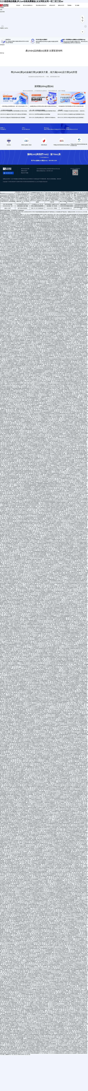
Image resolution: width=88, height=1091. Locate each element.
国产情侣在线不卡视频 (24, 745)
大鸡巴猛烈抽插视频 (16, 529)
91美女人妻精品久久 (57, 748)
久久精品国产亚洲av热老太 (49, 684)
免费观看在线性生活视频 (56, 507)
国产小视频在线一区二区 (8, 546)
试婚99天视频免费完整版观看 (59, 617)
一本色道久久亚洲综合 (44, 503)
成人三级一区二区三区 (48, 980)
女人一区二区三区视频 (56, 817)
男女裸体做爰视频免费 (41, 834)
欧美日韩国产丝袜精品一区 (72, 958)
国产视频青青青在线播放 (48, 797)
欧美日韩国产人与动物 (30, 1020)
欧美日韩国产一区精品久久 (23, 1021)
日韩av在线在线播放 (79, 483)
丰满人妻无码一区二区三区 (43, 1012)
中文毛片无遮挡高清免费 (47, 973)
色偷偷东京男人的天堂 (7, 667)
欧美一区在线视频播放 (40, 732)
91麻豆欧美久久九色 (65, 570)
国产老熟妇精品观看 (33, 595)
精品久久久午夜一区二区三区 (53, 487)
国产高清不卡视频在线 (37, 888)
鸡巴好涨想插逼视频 (42, 464)
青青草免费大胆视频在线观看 (53, 611)
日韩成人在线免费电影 (48, 482)
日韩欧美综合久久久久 (44, 1008)
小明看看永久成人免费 (74, 444)
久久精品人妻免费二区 (45, 712)
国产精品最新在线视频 (57, 755)
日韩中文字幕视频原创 (49, 895)
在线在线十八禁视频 (64, 714)
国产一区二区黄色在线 (66, 580)
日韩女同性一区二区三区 (40, 430)
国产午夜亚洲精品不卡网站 (19, 765)
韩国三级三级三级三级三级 (46, 568)
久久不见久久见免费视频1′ (31, 680)
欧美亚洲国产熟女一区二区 (44, 401)
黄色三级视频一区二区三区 (28, 972)
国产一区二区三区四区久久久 (21, 705)
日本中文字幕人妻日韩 (81, 949)
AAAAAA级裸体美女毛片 (25, 631)
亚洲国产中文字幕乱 (29, 981)
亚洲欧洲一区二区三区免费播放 (56, 750)
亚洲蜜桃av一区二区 (16, 487)
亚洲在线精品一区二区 (48, 982)
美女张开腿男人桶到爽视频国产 (22, 617)
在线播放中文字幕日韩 (50, 769)
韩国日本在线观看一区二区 (36, 502)
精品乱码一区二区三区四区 (10, 469)
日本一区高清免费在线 (76, 562)
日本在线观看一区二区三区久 (61, 797)
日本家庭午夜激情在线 (54, 534)
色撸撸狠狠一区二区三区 (5, 929)
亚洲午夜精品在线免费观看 (58, 612)
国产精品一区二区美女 (14, 397)
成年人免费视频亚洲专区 (64, 421)
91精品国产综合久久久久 (80, 1039)
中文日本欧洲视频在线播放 (39, 421)
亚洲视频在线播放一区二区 (46, 400)
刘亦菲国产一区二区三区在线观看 (52, 818)
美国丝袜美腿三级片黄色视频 (53, 552)
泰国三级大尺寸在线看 (54, 879)
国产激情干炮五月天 (71, 806)
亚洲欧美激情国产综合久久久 (41, 852)
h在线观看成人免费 (67, 518)
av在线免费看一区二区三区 (10, 744)
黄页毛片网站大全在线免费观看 (42, 498)
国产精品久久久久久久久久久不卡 (74, 649)
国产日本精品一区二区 (57, 518)
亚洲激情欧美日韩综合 (48, 997)
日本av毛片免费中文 (55, 498)
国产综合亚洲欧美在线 (21, 602)
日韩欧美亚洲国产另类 (21, 974)
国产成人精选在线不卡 (67, 789)
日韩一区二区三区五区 (35, 608)
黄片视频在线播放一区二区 (26, 440)
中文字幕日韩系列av (79, 728)
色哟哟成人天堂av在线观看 (75, 965)
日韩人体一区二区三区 (76, 989)
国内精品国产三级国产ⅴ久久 (18, 548)
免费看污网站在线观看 (24, 507)
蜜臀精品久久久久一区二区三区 (46, 891)
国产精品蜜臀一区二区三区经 (44, 749)
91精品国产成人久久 (76, 611)
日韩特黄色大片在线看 (26, 530)
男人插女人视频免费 (26, 559)
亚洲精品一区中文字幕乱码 (49, 576)
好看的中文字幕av (31, 441)
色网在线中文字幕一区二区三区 (27, 789)
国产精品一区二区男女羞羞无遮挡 (69, 706)
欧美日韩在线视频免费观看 (53, 473)
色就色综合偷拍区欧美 (29, 498)
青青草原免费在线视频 (20, 912)
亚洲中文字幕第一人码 (9, 588)
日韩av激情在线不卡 (7, 497)
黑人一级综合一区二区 (50, 783)
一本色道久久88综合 (82, 397)
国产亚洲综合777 (48, 635)
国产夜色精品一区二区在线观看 (53, 548)
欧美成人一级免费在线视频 (21, 814)
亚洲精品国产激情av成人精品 (44, 514)
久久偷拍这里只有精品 (52, 575)
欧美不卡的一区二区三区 (42, 693)
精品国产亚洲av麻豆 (31, 436)
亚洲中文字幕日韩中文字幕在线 (13, 591)
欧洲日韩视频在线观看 (15, 556)
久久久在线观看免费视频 (29, 627)
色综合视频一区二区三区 (27, 940)
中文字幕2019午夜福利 (62, 905)
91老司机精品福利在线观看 (32, 503)
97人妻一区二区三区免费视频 (18, 449)
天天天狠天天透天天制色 (60, 856)
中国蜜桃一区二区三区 (42, 736)
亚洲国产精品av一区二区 (53, 729)
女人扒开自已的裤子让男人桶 (13, 1045)
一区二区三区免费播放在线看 (66, 436)
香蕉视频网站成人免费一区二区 (46, 414)
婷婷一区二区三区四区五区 (17, 518)
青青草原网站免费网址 (21, 793)
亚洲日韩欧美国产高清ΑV (8, 501)
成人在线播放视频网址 (43, 680)
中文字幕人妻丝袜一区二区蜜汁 (61, 931)
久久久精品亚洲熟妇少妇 (74, 521)
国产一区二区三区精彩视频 (80, 615)
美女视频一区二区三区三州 (61, 647)
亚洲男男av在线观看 (64, 533)
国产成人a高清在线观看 (15, 437)
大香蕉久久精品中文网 (48, 606)
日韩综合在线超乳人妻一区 (40, 929)
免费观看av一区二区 (80, 481)
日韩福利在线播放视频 (41, 552)
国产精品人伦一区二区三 (58, 704)
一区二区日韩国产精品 (57, 426)
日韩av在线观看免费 (19, 778)
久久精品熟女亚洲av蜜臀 (55, 661)
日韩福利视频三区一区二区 (8, 904)
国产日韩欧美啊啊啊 (8, 445)
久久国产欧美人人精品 (8, 624)
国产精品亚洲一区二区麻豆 (22, 425)
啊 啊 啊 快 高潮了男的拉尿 (21, 399)
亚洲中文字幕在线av (22, 797)
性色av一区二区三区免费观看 (79, 789)
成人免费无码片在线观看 (25, 690)
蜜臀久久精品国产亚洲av (53, 1038)
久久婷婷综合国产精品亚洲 (19, 936)
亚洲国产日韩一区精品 (64, 912)
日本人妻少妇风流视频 (82, 935)
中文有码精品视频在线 (67, 887)
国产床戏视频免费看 (48, 832)
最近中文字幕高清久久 (76, 915)
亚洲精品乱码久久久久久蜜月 (43, 754)
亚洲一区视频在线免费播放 (75, 1047)
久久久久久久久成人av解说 (16, 552)
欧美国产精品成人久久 (43, 596)
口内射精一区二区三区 (61, 724)
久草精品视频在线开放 (53, 933)
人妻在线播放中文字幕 (53, 730)
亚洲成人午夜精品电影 (81, 748)
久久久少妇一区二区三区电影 (27, 430)
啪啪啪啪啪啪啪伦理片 (27, 388)
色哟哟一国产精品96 (53, 429)
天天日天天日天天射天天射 (28, 664)
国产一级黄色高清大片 (75, 616)
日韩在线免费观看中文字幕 (18, 604)
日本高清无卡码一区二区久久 (24, 576)
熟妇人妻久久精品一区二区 (71, 449)
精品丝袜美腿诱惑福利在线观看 (12, 476)
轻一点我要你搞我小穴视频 (65, 850)
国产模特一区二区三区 (81, 766)
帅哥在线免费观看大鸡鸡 (26, 782)
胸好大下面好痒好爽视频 (63, 648)
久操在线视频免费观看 (27, 429)
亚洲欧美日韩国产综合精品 (73, 740)
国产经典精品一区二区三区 (62, 684)
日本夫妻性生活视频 (19, 498)
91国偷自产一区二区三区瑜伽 (56, 615)
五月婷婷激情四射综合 (73, 437)
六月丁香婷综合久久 (27, 657)
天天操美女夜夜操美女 (59, 851)
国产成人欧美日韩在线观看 (36, 675)
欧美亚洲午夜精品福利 (73, 846)
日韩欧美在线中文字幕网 (20, 722)
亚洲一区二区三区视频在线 (74, 734)
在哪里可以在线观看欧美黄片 (37, 741)
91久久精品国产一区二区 (26, 432)
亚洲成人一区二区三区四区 (69, 716)
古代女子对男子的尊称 (81, 883)
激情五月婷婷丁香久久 (67, 503)
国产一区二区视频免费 (77, 644)
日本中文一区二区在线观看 (29, 754)
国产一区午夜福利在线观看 (20, 588)
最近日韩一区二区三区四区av (46, 673)
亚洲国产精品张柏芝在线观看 (41, 789)
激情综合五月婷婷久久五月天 (76, 456)
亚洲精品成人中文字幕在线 (12, 446)
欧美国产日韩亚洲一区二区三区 (59, 514)
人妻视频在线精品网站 (67, 712)
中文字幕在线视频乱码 (47, 748)
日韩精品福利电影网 (20, 1031)
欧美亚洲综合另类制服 (61, 477)
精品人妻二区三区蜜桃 (40, 477)
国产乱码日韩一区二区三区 (59, 973)
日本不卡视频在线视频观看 (45, 494)
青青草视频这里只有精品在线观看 (34, 992)
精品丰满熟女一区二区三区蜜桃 (52, 690)
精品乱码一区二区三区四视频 (51, 843)
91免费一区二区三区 (70, 502)
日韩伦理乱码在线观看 (40, 389)
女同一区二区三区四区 (14, 462)
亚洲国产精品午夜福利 (5, 575)
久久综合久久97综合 (46, 990)
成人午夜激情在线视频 (31, 615)
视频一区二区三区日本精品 (24, 479)
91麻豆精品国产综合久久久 (20, 491)
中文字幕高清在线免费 (58, 882)
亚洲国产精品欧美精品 (82, 432)
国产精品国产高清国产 (76, 515)
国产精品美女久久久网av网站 (42, 750)
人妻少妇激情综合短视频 (63, 586)
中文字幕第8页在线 (33, 745)
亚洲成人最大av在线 (20, 434)
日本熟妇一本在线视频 (38, 667)
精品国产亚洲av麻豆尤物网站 (68, 462)
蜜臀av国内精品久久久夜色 (43, 615)
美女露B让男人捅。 (61, 453)
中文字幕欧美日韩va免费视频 (76, 420)
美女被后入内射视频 (6, 450)
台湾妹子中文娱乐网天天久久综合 (46, 399)
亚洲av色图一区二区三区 (12, 606)
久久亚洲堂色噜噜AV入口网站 (37, 547)
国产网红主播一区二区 (21, 1012)
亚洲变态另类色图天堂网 (23, 724)
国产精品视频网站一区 (45, 580)
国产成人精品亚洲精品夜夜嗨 (58, 542)
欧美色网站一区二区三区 (11, 659)
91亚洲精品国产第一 (17, 962)
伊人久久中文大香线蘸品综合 (14, 559)
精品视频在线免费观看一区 (42, 438)
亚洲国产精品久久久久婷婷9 (29, 924)
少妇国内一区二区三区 (68, 446)
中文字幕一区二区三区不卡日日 (8, 943)
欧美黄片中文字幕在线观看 (30, 610)
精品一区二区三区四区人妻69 (36, 832)
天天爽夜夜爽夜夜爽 (16, 418)
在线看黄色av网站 (72, 418)
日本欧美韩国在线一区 (16, 664)
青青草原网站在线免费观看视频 (32, 700)
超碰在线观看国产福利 (18, 867)
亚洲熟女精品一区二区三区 (69, 507)
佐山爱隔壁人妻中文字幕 (60, 489)
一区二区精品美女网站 (70, 490)
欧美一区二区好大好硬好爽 (16, 611)
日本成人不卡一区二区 (40, 663)
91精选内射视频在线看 (50, 486)
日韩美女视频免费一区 (42, 863)
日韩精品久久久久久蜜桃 (17, 770)
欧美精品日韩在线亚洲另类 (64, 955)
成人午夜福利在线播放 (56, 525)
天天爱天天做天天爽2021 (30, 570)
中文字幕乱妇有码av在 (39, 940)
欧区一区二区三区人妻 (58, 628)
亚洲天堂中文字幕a (25, 953)
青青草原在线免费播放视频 (60, 799)
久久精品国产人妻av (73, 717)
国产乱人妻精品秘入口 (27, 951)
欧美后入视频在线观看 (77, 487)
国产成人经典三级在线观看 (12, 809)
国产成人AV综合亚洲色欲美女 (53, 513)
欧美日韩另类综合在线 (19, 610)
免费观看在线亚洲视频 (72, 733)
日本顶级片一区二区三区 (70, 494)
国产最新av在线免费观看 (24, 935)
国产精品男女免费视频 (24, 483)
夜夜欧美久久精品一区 (5, 686)
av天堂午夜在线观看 (19, 570)
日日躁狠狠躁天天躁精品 (69, 623)
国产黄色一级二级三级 (25, 970)
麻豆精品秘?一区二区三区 (19, 543)
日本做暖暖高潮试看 (46, 470)
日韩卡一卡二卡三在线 (43, 535)
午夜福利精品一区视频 (24, 1027)
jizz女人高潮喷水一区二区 (28, 529)
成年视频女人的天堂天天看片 (17, 468)
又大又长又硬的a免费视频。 (20, 802)
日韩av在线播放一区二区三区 (33, 944)
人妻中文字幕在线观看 (79, 446)
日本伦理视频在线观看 (36, 637)
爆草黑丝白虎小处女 (46, 448)
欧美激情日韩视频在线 (11, 990)
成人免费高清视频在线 (65, 566)
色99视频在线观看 (19, 472)
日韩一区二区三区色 (45, 410)
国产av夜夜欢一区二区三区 (15, 730)
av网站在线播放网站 (78, 1026)
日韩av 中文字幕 (32, 917)
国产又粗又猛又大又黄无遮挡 (41, 509)
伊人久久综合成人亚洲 (35, 868)
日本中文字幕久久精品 (18, 438)
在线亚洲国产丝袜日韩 (62, 677)
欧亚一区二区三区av (49, 848)
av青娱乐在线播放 (75, 676)
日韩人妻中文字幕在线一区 (72, 844)
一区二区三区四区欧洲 (46, 864)
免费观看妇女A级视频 (45, 507)
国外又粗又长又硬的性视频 (65, 425)
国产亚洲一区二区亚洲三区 (54, 722)
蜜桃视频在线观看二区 (20, 702)
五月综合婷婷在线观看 (25, 612)
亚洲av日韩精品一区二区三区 (51, 734)
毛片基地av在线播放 (74, 533)
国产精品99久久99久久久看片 (47, 499)
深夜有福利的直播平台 (52, 610)
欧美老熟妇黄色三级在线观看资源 (70, 688)
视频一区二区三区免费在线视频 (18, 713)
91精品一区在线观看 (73, 1014)
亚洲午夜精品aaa (26, 718)
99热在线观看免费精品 (10, 742)
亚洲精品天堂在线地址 (36, 466)
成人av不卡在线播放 (74, 966)
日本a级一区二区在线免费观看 (25, 651)
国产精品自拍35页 (29, 753)
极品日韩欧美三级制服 (40, 893)
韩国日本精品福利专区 (36, 740)
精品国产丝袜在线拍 (62, 872)
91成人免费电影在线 (41, 495)
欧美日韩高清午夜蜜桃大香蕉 (35, 563)
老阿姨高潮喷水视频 (80, 1016)
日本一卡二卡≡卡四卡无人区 (54, 706)
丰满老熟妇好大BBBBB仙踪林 (10, 1010)
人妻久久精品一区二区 (10, 826)
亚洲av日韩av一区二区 (30, 859)
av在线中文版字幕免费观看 (60, 633)
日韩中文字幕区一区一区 (19, 619)
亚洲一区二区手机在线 (29, 663)
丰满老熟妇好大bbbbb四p (60, 848)
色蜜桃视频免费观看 (63, 734)
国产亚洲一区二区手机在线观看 (74, 892)
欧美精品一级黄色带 (50, 921)
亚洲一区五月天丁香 (80, 430)
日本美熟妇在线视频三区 (25, 897)
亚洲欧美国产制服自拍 (36, 559)
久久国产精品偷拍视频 (14, 717)
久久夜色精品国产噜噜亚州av (73, 472)
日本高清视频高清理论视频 (59, 842)
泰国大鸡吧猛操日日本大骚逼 (32, 434)
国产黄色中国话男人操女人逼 (68, 621)
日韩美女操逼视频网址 (18, 710)
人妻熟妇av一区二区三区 (80, 847)
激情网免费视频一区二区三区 (78, 758)
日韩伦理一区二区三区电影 (10, 927)
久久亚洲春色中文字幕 (9, 836)
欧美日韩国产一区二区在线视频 (80, 395)
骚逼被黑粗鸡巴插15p (69, 574)
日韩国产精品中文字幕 (57, 400)
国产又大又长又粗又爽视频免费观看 (36, 708)
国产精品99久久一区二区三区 (29, 527)
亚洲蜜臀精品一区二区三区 (76, 517)
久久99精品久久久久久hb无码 (65, 956)
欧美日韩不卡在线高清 (33, 773)
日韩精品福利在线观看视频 (14, 600)
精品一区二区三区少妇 (76, 567)
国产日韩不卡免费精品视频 (24, 880)
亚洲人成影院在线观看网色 (37, 206)
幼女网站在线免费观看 (42, 907)
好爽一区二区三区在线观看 (67, 736)
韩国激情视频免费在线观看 (54, 713)
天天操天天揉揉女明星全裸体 (8, 1042)
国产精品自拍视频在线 (20, 871)
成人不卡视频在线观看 (39, 714)
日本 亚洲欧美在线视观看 (81, 832)
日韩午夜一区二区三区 (77, 457)
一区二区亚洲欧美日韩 (71, 617)
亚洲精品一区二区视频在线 (41, 575)
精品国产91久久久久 (64, 456)
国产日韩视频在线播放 (67, 392)
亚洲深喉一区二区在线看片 (32, 494)
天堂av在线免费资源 (14, 884)
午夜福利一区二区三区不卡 (23, 574)
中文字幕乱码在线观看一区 (35, 809)
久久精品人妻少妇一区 (13, 694)
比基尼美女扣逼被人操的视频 (29, 839)
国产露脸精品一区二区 (24, 446)
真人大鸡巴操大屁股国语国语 (24, 980)
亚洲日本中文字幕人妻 (58, 814)
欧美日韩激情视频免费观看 (12, 1027)
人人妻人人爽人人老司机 (61, 497)
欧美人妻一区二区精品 (25, 405)
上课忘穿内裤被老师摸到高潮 (69, 685)
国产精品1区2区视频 (33, 457)
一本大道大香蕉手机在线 (11, 847)
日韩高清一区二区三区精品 (29, 896)
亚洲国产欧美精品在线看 (80, 868)
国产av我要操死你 (13, 701)
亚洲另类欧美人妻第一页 (9, 551)
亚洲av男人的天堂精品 (36, 718)
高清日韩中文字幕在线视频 (8, 828)
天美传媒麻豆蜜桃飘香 (58, 889)
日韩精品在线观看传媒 (27, 418)
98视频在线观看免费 (28, 472)
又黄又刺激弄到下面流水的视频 (47, 452)
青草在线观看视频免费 (20, 514)
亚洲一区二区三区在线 (35, 632)
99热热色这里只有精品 (81, 409)
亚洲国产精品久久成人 (15, 430)
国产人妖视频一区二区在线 (50, 1030)
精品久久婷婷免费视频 (5, 388)
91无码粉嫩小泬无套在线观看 (73, 639)
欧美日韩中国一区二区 (30, 417)
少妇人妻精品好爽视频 (74, 667)
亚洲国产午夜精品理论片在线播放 (24, 779)
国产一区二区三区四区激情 (41, 1022)
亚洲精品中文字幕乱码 (78, 745)
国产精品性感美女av (57, 692)
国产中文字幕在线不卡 (41, 436)
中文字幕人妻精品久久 (15, 1018)
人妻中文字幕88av (75, 943)
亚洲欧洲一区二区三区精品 (14, 537)
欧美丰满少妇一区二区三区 (22, 633)
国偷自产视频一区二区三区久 (11, 1029)
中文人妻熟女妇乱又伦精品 (59, 397)
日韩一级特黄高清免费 (15, 493)
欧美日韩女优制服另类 (51, 746)
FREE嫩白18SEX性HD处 (12, 489)
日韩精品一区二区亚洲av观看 (63, 417)
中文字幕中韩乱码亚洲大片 (58, 531)
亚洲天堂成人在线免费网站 (8, 391)
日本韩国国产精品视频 (17, 807)
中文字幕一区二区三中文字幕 (13, 915)
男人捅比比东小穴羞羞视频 (16, 453)
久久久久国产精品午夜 (32, 535)
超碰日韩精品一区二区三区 (66, 204)
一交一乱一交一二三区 (17, 667)
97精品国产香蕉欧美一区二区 (73, 801)
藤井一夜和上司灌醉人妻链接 (9, 901)
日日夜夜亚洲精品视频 (68, 416)
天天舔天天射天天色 (5, 499)
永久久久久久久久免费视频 (21, 391)
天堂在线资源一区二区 (47, 530)
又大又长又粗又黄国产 (18, 616)
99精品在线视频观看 (46, 391)
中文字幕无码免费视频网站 (34, 855)
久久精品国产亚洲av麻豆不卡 (47, 705)
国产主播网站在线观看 (76, 438)
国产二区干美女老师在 (50, 643)
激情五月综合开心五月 (74, 441)
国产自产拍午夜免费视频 (57, 391)
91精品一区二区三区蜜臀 (13, 709)
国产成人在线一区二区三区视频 (33, 725)
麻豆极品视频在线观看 (72, 576)
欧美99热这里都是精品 (71, 448)
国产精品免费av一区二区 (44, 668)
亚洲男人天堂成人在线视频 (8, 783)
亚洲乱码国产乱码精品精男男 (47, 489)
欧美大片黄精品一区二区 (69, 809)
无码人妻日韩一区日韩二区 (37, 478)
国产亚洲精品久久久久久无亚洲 (34, 442)
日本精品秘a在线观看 (46, 612)
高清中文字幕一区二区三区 (77, 843)
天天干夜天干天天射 (72, 860)
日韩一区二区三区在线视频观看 (60, 778)
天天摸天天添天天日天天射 (41, 1038)
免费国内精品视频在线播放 (22, 505)
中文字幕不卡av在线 (47, 766)
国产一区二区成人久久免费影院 (57, 396)
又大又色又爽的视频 (52, 404)
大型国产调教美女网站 (13, 507)
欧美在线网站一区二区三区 (17, 482)
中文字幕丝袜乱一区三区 (29, 586)
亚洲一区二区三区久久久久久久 (7, 495)
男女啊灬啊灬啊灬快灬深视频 (21, 428)
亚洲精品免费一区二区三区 (27, 915)
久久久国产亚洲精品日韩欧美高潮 (74, 412)
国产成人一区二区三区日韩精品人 (74, 600)
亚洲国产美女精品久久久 (37, 866)
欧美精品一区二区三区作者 (53, 567)
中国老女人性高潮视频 (27, 823)
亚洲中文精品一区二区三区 (22, 763)
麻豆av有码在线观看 (48, 628)
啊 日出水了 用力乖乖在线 (35, 990)
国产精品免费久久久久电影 (50, 905)
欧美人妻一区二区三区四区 (81, 864)
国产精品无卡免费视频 (15, 393)
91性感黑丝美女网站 (52, 485)
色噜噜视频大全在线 (26, 854)
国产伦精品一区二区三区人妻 (18, 1020)
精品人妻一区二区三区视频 (39, 651)
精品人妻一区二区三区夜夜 (11, 886)
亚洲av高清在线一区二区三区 (59, 493)
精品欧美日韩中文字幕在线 (11, 813)
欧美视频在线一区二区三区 (42, 728)
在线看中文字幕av (30, 389)
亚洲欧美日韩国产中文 (34, 652)
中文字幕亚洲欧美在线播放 (42, 653)
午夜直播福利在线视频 (41, 543)
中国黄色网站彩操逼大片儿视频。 (38, 1010)
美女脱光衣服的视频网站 (59, 721)
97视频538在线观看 (19, 408)
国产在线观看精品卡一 (33, 704)
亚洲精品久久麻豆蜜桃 (23, 531)
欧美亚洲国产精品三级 (34, 840)
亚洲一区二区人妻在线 (22, 876)
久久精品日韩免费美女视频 (19, 503)
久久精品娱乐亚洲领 (4, 831)
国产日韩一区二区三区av (24, 608)
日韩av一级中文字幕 (44, 767)
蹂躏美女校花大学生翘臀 (50, 551)
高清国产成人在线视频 (82, 493)
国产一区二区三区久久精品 (21, 501)
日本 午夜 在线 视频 (7, 204)
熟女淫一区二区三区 (61, 1017)
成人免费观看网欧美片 (49, 875)
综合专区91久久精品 (37, 388)
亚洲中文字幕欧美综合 (36, 698)
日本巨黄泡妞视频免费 (32, 445)
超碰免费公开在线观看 (73, 786)
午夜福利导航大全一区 (28, 831)
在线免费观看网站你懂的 (47, 725)
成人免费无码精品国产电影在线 (18, 389)
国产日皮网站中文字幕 (78, 901)
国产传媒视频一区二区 (79, 476)
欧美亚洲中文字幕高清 (67, 976)
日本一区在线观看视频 (16, 940)
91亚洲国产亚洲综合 (79, 863)
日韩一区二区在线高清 (16, 562)
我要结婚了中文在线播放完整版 (34, 656)
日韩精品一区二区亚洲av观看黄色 (51, 425)
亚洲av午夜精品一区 (12, 571)
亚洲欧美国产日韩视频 (11, 452)
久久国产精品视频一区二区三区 (56, 481)
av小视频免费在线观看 (48, 951)
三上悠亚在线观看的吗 (61, 813)
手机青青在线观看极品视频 (70, 583)
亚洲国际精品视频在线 (75, 648)
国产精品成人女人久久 (39, 733)
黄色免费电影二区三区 (14, 815)
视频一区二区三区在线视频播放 (41, 529)
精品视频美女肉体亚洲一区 (30, 518)
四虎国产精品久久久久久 (45, 629)
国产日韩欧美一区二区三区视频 (30, 596)
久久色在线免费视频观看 (73, 831)
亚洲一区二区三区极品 (46, 637)
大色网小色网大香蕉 (51, 430)
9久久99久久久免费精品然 (56, 767)
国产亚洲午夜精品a (5, 396)
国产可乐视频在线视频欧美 (43, 758)
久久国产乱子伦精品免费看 (37, 737)
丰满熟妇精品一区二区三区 (70, 628)
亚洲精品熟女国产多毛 (47, 932)
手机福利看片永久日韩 (32, 676)
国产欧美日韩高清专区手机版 (13, 782)
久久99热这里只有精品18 (32, 555)
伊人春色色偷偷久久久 (62, 1029)
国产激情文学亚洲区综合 (39, 1017)
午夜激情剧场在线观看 (49, 413)
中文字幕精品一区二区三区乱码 (63, 643)
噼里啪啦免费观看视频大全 (57, 483)
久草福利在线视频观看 (13, 827)
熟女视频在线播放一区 (9, 685)
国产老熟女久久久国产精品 (22, 420)
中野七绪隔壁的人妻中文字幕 (67, 924)
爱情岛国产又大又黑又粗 (27, 526)
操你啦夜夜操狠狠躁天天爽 (14, 478)
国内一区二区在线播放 (67, 928)
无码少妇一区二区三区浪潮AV (14, 820)
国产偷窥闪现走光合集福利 (65, 770)
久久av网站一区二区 (8, 663)
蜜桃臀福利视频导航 (31, 1012)
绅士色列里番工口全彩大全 (69, 839)
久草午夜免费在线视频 (42, 923)
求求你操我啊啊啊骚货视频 (6, 998)
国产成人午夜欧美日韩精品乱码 (68, 539)
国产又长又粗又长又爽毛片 (67, 519)
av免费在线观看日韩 (6, 758)
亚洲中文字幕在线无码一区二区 (63, 805)
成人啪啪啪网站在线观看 (14, 413)
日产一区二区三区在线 (35, 988)
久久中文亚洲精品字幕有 (70, 932)
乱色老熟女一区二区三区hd (80, 640)
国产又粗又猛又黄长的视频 (38, 815)
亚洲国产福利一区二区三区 (34, 817)
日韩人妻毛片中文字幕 (61, 806)
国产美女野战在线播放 (45, 826)
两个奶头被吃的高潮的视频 (25, 489)
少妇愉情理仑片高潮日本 (75, 541)
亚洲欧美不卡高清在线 (46, 988)
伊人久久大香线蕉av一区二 (65, 590)
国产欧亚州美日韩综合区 (11, 531)
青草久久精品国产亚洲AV (48, 809)
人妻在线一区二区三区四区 (69, 904)
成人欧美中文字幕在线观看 (59, 949)
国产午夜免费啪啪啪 (45, 558)
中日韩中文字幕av (76, 407)
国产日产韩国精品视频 (74, 730)
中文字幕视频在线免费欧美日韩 (16, 627)
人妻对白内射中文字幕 (18, 509)
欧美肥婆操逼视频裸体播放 (48, 656)
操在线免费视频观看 (26, 470)
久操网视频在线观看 (35, 410)
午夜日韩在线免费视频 (78, 405)
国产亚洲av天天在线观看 (36, 997)
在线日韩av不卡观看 (69, 466)
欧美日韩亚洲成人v (31, 805)
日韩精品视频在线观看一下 (68, 864)
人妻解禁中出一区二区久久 (46, 397)
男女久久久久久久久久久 (43, 828)
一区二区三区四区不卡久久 (10, 656)
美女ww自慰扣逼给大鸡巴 (28, 733)
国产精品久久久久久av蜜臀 (11, 798)
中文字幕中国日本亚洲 (77, 610)
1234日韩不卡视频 (70, 479)
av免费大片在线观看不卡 (55, 503)
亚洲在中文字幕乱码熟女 (50, 903)
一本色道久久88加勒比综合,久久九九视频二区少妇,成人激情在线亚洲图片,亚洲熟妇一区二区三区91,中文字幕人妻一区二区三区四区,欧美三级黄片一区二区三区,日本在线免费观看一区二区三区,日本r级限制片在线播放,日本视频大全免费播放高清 (67, 197)
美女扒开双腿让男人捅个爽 (25, 466)
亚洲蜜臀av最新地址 (34, 414)
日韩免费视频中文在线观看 (77, 566)
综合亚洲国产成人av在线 (63, 697)
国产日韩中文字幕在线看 (55, 943)
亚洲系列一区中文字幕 (32, 491)
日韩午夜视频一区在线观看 (52, 631)
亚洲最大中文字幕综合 (65, 567)
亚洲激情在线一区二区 (64, 693)
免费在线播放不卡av (41, 1042)
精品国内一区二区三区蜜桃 (37, 846)
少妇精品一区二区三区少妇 (8, 436)
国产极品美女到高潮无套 (57, 434)
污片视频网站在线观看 (55, 539)
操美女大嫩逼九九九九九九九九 (38, 697)
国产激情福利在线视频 (43, 392)
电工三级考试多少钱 (82, 988)
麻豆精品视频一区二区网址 (50, 453)
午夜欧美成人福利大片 (66, 458)
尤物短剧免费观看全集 (35, 479)
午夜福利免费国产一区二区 (14, 953)
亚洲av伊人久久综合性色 (44, 424)
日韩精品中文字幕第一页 (8, 649)
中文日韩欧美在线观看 (26, 486)
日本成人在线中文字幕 (58, 432)
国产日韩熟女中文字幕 (50, 477)
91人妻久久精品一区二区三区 (30, 1026)
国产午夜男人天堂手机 (69, 847)
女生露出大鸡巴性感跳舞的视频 (12, 897)
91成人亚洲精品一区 (21, 426)
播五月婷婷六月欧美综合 (58, 1005)
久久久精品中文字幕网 (71, 493)
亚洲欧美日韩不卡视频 (49, 393)
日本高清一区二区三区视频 (70, 424)
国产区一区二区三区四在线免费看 (35, 802)
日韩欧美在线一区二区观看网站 (44, 518)
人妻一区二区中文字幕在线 (44, 457)
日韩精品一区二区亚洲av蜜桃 (33, 901)
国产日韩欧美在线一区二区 (47, 550)
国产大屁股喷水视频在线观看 (14, 470)
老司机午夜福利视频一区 (37, 537)
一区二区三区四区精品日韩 (35, 851)
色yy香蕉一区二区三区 (26, 903)
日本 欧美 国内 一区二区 (28, 787)
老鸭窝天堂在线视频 (32, 444)
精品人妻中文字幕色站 (59, 751)
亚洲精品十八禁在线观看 (55, 867)
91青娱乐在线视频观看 (54, 607)
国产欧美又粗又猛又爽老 (60, 686)
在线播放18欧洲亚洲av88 (60, 854)
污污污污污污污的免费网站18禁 (64, 404)
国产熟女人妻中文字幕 (20, 513)
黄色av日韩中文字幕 (83, 437)
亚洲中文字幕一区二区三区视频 (54, 917)
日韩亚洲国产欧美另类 (49, 600)
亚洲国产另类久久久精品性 (64, 896)
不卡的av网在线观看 (23, 448)
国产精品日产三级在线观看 (81, 574)
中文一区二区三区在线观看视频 (26, 692)
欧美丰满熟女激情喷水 (71, 603)
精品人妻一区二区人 (42, 676)
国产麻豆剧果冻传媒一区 (24, 637)
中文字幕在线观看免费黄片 (52, 726)
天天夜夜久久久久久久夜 (66, 405)
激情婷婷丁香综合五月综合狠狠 (62, 962)
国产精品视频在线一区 (69, 728)
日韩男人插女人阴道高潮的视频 (80, 387)
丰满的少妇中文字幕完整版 (51, 925)
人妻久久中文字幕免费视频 (52, 1001)
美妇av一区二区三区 (76, 590)
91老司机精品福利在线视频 (6, 936)
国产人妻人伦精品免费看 (62, 819)
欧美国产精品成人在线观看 (66, 506)
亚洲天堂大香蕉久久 (26, 697)
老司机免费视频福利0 (57, 880)
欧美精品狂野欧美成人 (41, 726)
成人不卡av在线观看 (20, 1042)
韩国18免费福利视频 (72, 497)
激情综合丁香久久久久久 (58, 466)
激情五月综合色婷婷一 (13, 645)
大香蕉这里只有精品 (68, 395)
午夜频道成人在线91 (23, 640)
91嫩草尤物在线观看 (74, 714)
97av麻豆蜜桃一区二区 (60, 600)
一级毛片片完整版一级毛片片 (54, 919)
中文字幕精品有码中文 (28, 511)
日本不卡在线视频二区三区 (33, 1014)
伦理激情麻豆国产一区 (75, 811)
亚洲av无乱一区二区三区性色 (57, 641)
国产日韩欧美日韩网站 (62, 815)
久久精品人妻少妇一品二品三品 (49, 698)
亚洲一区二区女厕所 (29, 710)
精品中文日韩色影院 (37, 623)
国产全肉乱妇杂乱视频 (51, 521)
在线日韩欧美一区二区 (78, 929)
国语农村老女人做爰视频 (18, 688)
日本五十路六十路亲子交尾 (30, 688)
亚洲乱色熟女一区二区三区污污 (18, 424)
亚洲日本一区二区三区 (57, 592)
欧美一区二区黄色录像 (77, 404)
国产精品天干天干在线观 (15, 737)
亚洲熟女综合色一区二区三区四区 (11, 564)
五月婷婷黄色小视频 (6, 548)
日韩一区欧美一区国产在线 (57, 572)
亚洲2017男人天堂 (71, 414)
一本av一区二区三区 (40, 506)
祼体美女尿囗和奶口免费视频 (47, 700)
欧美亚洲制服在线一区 (15, 582)
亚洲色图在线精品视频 (65, 631)
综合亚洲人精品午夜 (12, 900)
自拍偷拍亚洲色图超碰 (11, 519)
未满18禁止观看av (38, 523)
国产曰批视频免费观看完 (22, 927)
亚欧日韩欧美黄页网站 (23, 592)
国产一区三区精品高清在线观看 (38, 911)
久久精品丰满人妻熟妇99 (42, 441)
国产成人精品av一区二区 (70, 409)
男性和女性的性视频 (51, 403)
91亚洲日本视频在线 (12, 416)
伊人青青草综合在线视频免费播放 (35, 882)
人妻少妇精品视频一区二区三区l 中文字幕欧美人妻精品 (20, 590)
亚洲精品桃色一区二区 (31, 450)
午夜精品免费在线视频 (26, 537)
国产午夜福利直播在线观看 (75, 759)
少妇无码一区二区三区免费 (51, 408)
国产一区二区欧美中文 (34, 751)
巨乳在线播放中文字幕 (24, 832)
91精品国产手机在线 (31, 481)
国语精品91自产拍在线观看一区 (66, 774)
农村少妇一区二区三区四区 (62, 440)
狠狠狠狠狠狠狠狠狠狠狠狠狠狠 (48, 501)
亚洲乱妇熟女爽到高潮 (11, 442)
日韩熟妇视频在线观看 (28, 403)
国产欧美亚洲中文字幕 (63, 730)
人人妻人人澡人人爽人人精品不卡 (50, 559)
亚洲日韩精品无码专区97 (34, 640)
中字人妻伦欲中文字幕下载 (26, 476)
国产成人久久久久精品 (38, 418)
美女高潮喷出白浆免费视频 (16, 499)
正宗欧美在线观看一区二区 (15, 684)
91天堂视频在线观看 (12, 566)
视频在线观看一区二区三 (12, 521)
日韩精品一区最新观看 (57, 1026)
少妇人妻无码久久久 (67, 652)
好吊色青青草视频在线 (50, 862)
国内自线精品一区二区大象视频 (39, 965)
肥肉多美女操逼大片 (50, 686)
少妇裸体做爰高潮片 (24, 818)
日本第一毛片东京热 (43, 798)
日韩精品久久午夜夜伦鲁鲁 (27, 456)
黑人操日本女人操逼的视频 (40, 473)
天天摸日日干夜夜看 (29, 468)
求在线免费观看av (69, 842)
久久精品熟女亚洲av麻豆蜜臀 (56, 395)
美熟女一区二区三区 (40, 513)
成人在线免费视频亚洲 (76, 653)
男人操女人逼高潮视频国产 (27, 931)
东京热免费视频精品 (39, 848)
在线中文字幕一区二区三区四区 (76, 560)
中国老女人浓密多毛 (20, 680)
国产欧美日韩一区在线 (26, 1018)
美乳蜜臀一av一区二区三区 (16, 657)
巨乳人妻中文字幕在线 (50, 671)
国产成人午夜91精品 (53, 444)
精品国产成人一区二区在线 (40, 403)
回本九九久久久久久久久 (38, 782)
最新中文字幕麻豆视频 (81, 656)
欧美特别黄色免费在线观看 (10, 420)
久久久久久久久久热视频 (13, 757)
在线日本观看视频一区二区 (8, 753)
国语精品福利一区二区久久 (60, 412)
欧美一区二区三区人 (48, 847)
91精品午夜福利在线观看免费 (56, 1008)
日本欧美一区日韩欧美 (77, 722)
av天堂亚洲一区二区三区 (50, 1045)
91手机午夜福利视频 (51, 834)
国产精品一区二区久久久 (23, 625)
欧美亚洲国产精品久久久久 (58, 625)
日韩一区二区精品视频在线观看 (7, 433)
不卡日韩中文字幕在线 (5, 533)
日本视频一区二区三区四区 (68, 920)
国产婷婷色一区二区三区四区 (29, 567)
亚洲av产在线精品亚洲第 (64, 913)
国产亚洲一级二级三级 (46, 598)
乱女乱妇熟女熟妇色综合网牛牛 (16, 749)
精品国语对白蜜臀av (80, 852)
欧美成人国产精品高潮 (70, 968)
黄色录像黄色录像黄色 (74, 684)
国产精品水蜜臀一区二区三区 (68, 388)
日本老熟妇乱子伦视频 (60, 844)
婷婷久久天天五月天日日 (40, 892)
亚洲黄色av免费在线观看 (5, 1006)
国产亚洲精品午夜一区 (69, 878)
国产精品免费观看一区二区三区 (65, 619)
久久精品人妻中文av (16, 697)
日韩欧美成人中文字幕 (57, 904)
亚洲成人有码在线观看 (41, 554)
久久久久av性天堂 (6, 952)
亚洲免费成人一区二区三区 (35, 721)
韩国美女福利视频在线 (74, 657)
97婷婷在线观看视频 (13, 579)
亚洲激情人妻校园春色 (26, 755)
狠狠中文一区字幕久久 (69, 876)
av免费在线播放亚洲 (54, 759)
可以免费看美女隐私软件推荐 (57, 424)
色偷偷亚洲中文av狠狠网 (38, 843)
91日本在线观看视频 (27, 533)
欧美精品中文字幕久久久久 (13, 405)
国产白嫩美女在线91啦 (42, 989)
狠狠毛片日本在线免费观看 (35, 633)
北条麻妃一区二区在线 (78, 689)
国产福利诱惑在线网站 (8, 863)
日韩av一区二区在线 (39, 777)
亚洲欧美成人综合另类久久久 (21, 899)
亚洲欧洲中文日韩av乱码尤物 (8, 773)
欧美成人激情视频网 (39, 408)
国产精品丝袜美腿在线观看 (33, 452)
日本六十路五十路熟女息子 (64, 828)
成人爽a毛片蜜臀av (55, 405)
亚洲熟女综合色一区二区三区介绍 (39, 644)
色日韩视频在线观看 (72, 921)
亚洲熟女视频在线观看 (10, 408)
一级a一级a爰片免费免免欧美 (70, 572)
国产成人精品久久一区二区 (16, 831)
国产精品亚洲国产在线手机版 (56, 773)
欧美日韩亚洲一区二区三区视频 (23, 655)
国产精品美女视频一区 (10, 1046)
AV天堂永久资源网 (74, 631)
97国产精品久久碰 (26, 410)
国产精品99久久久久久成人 (60, 414)
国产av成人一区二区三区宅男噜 (7, 399)
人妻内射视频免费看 (82, 733)
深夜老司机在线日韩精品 (61, 831)
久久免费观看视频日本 (27, 421)
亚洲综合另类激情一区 (8, 441)
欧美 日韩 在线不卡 (35, 422)
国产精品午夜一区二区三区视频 (21, 785)
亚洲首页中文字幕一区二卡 (64, 742)
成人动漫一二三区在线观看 (53, 465)
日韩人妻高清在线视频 (82, 806)
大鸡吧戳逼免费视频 (45, 396)
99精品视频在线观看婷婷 (8, 472)
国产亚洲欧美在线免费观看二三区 (24, 872)
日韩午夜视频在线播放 (9, 986)
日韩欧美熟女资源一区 (54, 527)
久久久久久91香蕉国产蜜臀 (64, 562)
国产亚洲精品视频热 (81, 947)
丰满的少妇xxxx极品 (38, 801)
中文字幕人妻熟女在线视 (29, 834)
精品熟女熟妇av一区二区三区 (65, 644)
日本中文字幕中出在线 (11, 568)
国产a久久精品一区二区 (21, 469)
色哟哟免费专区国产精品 (73, 501)
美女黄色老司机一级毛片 (67, 986)
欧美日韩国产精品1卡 (69, 668)
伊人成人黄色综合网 (66, 867)
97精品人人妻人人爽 (44, 607)
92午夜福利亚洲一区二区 (9, 923)
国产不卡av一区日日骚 (61, 733)
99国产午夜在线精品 (32, 519)
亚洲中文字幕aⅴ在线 (77, 518)
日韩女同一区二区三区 (69, 1024)
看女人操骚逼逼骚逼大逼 (13, 864)
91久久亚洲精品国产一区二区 (37, 790)
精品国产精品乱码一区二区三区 (30, 969)
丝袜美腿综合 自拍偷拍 (58, 682)
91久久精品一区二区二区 (46, 682)
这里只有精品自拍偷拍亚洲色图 (46, 639)
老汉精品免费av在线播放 (81, 904)
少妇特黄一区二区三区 (81, 426)
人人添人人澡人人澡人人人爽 (41, 966)
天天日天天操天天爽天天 (56, 855)
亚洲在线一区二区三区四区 (66, 473)
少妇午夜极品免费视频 (72, 696)
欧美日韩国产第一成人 (52, 993)
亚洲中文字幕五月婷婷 (61, 422)
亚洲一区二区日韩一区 (18, 672)
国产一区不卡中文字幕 (48, 931)
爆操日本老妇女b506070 (50, 744)
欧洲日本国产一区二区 (47, 900)
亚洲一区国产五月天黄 (34, 545)
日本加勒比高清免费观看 (15, 854)
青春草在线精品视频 (76, 535)
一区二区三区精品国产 (15, 790)
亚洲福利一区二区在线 (33, 428)
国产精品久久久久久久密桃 (29, 726)
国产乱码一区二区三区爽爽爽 (76, 543)
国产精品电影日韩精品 (49, 737)
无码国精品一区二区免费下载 (30, 464)
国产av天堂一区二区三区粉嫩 (26, 564)
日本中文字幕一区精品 (68, 960)
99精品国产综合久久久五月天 (22, 525)
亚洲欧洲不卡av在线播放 (55, 461)
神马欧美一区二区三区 (71, 482)
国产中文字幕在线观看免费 (33, 681)
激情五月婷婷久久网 (39, 875)
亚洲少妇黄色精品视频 (31, 791)
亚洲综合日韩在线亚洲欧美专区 (35, 814)
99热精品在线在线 (35, 566)
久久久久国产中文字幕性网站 (10, 522)
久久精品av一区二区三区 (13, 970)
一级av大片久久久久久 (35, 416)
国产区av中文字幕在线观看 (9, 781)
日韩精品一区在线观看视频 (49, 657)
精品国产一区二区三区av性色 (77, 491)
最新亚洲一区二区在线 (20, 433)
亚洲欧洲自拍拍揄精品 (39, 437)
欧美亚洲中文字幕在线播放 (20, 669)
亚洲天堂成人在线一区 (35, 420)
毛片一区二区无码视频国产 (52, 835)
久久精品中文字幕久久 (13, 563)
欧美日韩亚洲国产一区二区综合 (69, 571)
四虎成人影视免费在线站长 (14, 456)
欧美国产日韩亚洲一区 (53, 517)
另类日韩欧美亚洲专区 (66, 754)
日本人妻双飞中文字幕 (19, 753)
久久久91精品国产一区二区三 (67, 713)
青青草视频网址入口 (51, 892)
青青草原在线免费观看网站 (18, 417)
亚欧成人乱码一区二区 (34, 763)
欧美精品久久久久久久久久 (54, 438)
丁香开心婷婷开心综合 (78, 976)
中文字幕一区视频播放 (20, 993)
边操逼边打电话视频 (54, 1031)
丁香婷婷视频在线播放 (43, 594)
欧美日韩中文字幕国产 (79, 596)
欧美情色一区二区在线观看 (52, 456)
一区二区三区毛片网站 (64, 1001)
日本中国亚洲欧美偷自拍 (64, 680)
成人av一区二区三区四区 (77, 410)
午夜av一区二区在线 (17, 892)
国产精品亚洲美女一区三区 (37, 393)
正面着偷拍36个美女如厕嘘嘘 (63, 474)
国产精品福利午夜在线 (19, 767)
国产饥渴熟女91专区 (37, 766)
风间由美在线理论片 (65, 653)
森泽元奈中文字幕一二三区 (54, 761)
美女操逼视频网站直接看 (21, 712)
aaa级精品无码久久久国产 (70, 612)
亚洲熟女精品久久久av (81, 855)
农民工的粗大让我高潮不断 (66, 604)
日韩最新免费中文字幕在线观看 (52, 476)
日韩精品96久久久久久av (42, 527)
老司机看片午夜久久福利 (52, 955)
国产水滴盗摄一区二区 (25, 709)
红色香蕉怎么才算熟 (71, 579)
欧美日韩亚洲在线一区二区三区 (19, 947)
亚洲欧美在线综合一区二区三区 (74, 489)
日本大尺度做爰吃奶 (75, 698)
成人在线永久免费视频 (5, 940)
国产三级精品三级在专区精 (48, 563)
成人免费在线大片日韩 (72, 834)
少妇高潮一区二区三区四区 (13, 422)
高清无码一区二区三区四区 (35, 625)
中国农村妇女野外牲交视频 (77, 429)
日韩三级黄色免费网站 (68, 483)
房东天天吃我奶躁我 (71, 725)
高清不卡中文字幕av (37, 978)
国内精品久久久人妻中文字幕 (80, 928)
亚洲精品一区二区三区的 (13, 720)
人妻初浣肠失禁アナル (63, 559)
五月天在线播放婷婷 (66, 457)
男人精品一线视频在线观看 (70, 432)
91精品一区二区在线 (63, 916)
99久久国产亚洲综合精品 (68, 464)
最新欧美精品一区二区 (33, 781)
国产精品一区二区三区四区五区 (21, 878)
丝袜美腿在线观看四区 (31, 923)
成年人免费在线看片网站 (55, 887)
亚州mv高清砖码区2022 (20, 535)
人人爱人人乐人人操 (72, 746)
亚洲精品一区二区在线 (30, 836)
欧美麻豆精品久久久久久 (20, 436)
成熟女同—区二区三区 (62, 1010)
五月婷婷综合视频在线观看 (78, 522)
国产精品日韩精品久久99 (52, 543)
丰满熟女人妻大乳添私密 (25, 952)
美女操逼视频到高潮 (74, 762)
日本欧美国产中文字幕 (14, 966)
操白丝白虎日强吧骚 (81, 452)
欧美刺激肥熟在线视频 (76, 607)
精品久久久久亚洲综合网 (5, 417)
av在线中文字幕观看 (65, 558)
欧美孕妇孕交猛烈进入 (24, 414)
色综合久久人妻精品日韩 (59, 603)
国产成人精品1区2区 (9, 517)
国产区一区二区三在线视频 (56, 1039)
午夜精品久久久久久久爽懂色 (40, 761)
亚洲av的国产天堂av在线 (40, 468)
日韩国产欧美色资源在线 (46, 1049)
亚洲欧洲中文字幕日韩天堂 (19, 693)
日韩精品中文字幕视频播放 (54, 989)
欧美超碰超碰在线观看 (69, 615)
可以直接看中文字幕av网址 (50, 667)
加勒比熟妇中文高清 (7, 688)
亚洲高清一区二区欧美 (18, 515)
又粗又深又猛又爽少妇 (77, 526)
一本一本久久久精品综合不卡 (38, 908)
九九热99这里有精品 (51, 994)
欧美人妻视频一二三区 (65, 469)
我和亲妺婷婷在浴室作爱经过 (73, 807)
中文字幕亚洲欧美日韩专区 (35, 785)
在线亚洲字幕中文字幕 (46, 720)
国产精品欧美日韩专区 (21, 676)
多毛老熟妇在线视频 (69, 629)
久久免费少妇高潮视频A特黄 (54, 509)
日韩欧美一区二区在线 (81, 413)
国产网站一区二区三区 (15, 396)
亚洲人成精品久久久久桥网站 (70, 400)
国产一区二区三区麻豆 (37, 530)
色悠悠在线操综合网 (47, 755)
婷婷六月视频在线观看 (25, 864)
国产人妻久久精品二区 (58, 803)
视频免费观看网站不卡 (48, 412)
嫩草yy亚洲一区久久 (42, 775)
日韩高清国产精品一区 (81, 494)
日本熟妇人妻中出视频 (24, 539)
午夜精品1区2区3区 (22, 659)
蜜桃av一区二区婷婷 (24, 757)
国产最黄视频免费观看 (41, 672)
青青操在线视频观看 (82, 408)
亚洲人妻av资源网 (7, 679)
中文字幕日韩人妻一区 (63, 444)
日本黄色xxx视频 (52, 696)
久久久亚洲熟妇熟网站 (44, 409)
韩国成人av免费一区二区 (9, 434)
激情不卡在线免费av (54, 945)
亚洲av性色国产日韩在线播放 (76, 534)
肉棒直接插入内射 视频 (22, 206)
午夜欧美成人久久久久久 (69, 481)
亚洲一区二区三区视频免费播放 (13, 795)
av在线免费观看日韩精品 (29, 438)
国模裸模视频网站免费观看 (45, 928)
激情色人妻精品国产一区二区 (22, 721)
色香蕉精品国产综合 (8, 689)
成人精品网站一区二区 (34, 400)
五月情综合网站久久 (13, 545)
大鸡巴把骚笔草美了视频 (73, 556)
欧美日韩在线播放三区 (82, 851)
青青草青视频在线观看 (60, 413)
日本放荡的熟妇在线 (36, 694)
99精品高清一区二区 (62, 547)
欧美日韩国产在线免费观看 (6, 989)
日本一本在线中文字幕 (48, 1050)
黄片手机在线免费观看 (37, 493)
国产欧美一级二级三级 (12, 880)
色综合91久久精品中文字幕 (45, 689)
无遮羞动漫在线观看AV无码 (33, 824)
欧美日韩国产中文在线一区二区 (36, 744)
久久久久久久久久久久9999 (61, 977)
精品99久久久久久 (11, 673)
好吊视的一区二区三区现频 (79, 908)
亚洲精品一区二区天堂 (61, 696)
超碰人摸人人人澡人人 (73, 778)
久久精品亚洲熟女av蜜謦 (81, 462)
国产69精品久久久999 (46, 868)
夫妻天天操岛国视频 (44, 505)
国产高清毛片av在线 (44, 566)
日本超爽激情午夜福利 (67, 901)
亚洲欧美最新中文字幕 (31, 936)
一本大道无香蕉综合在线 (50, 831)
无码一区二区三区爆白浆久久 (49, 762)
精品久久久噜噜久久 (63, 729)
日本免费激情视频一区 (19, 706)
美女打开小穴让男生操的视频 (56, 745)
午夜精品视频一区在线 (52, 619)
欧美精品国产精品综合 (75, 944)
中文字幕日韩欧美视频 (25, 502)
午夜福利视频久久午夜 (31, 693)
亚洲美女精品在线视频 (46, 416)
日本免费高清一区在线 (55, 763)
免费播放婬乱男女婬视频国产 (68, 661)
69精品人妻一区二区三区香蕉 (63, 1045)
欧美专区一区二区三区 (12, 479)
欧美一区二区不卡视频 (60, 649)
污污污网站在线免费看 (5, 661)
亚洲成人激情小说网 (38, 599)
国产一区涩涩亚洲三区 (20, 495)
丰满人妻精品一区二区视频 (69, 692)
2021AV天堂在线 (82, 1050)
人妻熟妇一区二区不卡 (77, 850)
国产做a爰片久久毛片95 (9, 401)
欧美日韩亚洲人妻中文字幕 (57, 494)
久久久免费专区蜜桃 (48, 432)
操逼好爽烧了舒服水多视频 (13, 1030)
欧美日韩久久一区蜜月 (61, 645)
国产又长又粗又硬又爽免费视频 (72, 749)
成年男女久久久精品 (59, 875)
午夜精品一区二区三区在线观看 (45, 998)
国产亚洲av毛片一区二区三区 (31, 949)
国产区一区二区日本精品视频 (58, 749)
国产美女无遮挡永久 (4, 629)
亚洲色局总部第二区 (59, 700)
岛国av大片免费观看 (41, 917)
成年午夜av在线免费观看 (52, 822)
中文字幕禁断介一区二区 (63, 802)
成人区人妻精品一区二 (82, 939)
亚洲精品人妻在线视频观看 (8, 647)
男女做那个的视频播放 (49, 846)
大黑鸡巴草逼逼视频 (28, 856)
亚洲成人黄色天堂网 (22, 909)
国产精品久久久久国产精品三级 (23, 862)
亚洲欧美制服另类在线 (35, 813)
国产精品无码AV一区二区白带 (80, 712)
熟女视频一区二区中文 (43, 604)
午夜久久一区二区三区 (43, 947)
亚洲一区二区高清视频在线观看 (72, 984)
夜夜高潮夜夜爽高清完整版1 (66, 465)
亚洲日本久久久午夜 (80, 839)
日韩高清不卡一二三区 (64, 578)
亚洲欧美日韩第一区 (25, 868)
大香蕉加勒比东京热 (48, 583)
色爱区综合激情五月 (18, 403)
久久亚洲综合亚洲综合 (34, 607)
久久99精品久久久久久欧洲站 (63, 675)
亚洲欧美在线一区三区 (79, 464)
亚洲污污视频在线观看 (13, 466)
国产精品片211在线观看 (52, 896)
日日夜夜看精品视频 (12, 538)
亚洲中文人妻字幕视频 (45, 449)
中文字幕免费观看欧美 (54, 594)
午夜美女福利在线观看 (40, 591)
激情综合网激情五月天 (37, 1050)
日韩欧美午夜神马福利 (34, 757)
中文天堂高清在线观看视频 (69, 855)
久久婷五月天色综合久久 (25, 884)
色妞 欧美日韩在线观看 (31, 433)
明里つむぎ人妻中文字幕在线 (18, 957)
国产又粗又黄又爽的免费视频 (48, 497)
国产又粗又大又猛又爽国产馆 (34, 391)
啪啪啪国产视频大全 (54, 936)
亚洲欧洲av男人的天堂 (17, 511)
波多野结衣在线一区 (56, 462)
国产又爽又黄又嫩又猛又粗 (59, 900)
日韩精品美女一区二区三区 (59, 655)
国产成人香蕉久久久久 (47, 740)
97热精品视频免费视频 (16, 388)
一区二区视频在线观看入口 (49, 474)
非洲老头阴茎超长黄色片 (9, 721)
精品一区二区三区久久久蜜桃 (60, 538)
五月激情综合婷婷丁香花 (70, 452)
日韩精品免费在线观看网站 (40, 1009)
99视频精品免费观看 (61, 502)
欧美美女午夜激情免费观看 (67, 505)
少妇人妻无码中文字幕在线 (53, 533)
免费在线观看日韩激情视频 (8, 814)
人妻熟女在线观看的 (82, 696)
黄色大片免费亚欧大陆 (24, 652)
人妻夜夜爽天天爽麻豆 (44, 1033)
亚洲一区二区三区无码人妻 (40, 611)
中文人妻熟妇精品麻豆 (56, 757)
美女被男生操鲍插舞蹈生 (38, 810)
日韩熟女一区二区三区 (76, 710)
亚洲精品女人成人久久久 (34, 592)
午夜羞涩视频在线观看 (70, 396)
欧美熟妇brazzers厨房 (40, 742)
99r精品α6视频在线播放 (61, 663)
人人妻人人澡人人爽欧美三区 (74, 702)
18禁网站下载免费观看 (68, 838)
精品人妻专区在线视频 (37, 628)
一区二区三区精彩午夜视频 (51, 586)
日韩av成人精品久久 (43, 469)
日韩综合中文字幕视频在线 (19, 624)
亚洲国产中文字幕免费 (57, 685)
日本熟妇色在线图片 (73, 827)
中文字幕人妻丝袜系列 (35, 886)
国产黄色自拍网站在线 (47, 623)
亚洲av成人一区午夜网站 (81, 635)
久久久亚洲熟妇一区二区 (11, 576)
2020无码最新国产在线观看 (10, 671)
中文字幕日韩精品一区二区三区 (75, 530)
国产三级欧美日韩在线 (74, 440)
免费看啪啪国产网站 (49, 953)
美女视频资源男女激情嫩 (38, 440)
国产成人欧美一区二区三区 (28, 575)
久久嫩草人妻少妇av (25, 396)
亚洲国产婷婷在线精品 (80, 700)
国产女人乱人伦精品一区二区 (59, 479)
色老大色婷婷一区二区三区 (11, 724)
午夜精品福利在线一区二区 (21, 647)
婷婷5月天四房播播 (58, 606)
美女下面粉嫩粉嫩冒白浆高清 (14, 811)
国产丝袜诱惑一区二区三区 (16, 506)
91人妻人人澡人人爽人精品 (8, 498)
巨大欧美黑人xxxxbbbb (11, 994)
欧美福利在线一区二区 (35, 612)
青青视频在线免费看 (39, 600)
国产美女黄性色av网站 (23, 708)
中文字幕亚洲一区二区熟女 (64, 582)
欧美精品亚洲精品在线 (81, 874)
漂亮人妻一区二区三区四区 (34, 984)
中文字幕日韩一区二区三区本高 (57, 409)
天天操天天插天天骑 (66, 1037)
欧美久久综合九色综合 (81, 388)
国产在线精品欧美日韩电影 (55, 454)
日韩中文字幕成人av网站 (47, 603)
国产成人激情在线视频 (33, 401)
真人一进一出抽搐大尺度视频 (25, 838)
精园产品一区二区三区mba (23, 416)
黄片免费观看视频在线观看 (66, 428)
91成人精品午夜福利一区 (46, 571)
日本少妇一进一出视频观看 (32, 639)
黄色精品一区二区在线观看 (13, 860)
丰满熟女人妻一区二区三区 (35, 531)
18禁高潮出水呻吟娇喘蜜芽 (67, 548)
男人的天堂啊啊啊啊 (80, 716)
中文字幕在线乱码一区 (43, 454)
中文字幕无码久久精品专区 (24, 847)
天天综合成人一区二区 (31, 702)
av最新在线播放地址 (27, 819)
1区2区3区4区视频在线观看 (66, 206)
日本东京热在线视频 (74, 671)
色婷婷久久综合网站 (11, 793)
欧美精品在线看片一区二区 (22, 1005)
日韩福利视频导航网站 (80, 882)
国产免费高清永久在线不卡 (56, 927)
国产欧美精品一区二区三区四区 (37, 953)
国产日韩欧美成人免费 (71, 721)
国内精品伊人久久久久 (75, 474)
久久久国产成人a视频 (17, 843)
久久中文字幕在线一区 (34, 629)
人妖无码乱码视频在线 (34, 446)
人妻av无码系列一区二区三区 (65, 708)
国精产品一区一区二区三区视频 (76, 729)
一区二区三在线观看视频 (42, 481)
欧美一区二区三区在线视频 (78, 822)
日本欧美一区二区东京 (25, 740)
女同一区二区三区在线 (8, 560)
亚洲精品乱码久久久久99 (19, 560)
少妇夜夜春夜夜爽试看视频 (38, 738)
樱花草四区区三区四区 (45, 641)
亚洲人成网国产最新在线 (65, 554)
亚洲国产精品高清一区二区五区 (76, 478)
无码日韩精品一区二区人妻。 (71, 985)
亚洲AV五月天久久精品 (55, 519)
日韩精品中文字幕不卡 (16, 575)
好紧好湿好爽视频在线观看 (6, 616)
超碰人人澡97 (7, 208)
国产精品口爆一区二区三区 (61, 978)
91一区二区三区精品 (15, 883)
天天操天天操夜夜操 (12, 769)
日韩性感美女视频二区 (37, 579)
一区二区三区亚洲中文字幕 (24, 886)
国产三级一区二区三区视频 (43, 395)
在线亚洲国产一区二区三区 (12, 668)
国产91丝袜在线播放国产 (41, 1013)
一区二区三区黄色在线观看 (16, 920)
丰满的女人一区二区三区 (48, 721)
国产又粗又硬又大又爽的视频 (45, 778)
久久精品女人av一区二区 (37, 204)
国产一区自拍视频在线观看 (9, 613)
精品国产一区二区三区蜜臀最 (62, 420)
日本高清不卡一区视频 (77, 473)
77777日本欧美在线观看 (17, 969)
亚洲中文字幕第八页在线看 (67, 640)
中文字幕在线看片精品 (40, 787)
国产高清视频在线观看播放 (73, 633)
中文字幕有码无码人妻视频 (8, 778)
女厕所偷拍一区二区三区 (78, 604)
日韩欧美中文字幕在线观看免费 (58, 448)
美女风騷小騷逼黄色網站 (66, 407)
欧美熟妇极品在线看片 (69, 606)
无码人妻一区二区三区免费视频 (13, 916)
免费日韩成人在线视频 (29, 482)
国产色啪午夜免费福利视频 (63, 620)
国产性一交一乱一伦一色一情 (31, 515)
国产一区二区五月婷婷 (44, 428)
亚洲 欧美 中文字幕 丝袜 (39, 564)
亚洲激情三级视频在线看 (69, 1016)
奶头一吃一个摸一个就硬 (72, 664)
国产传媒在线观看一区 (66, 208)
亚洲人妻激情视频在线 (40, 664)
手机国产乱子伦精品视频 (8, 570)
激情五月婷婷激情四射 (77, 767)
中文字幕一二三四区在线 (35, 1021)
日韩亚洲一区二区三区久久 (66, 527)
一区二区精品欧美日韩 (20, 992)
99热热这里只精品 (40, 996)
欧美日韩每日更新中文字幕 (25, 644)
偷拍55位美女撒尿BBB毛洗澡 (30, 749)
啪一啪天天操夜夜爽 (28, 474)
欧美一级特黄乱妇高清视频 (19, 409)
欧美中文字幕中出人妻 (16, 534)
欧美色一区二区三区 (49, 437)
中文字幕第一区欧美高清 (5, 879)
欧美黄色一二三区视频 (18, 663)
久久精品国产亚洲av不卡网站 (32, 449)
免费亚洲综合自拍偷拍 (35, 462)
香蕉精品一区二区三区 (65, 794)
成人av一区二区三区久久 (70, 704)
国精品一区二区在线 (27, 810)
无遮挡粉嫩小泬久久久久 (12, 547)
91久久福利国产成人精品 (8, 514)
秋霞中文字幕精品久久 (78, 503)
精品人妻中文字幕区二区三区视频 (60, 659)
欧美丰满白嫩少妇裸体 (66, 410)
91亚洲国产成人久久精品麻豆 (55, 907)
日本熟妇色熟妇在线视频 (48, 978)
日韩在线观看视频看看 (78, 525)
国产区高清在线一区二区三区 (79, 619)
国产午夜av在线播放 (53, 701)
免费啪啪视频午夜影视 (18, 716)
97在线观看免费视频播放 (75, 912)
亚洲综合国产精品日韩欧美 (43, 986)
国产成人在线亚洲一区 (5, 464)
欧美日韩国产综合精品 (61, 430)
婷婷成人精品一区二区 (69, 1008)
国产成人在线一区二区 (61, 587)
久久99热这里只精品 (8, 587)
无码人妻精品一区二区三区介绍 (53, 495)
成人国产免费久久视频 (69, 700)
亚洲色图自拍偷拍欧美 (63, 560)
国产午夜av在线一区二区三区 (18, 554)
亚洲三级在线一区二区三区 (60, 602)
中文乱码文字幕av (7, 718)
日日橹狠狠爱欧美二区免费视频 (52, 591)
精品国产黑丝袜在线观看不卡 (76, 578)
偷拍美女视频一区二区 (5, 410)
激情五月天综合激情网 (73, 389)
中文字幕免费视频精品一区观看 (54, 464)
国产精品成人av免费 (38, 474)
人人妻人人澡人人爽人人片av (36, 510)
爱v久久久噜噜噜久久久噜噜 (9, 1031)
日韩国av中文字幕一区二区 (32, 409)
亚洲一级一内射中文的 (54, 624)
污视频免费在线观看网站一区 (50, 802)
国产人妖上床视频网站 (10, 1025)
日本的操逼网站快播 (56, 689)
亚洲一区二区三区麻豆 (46, 858)
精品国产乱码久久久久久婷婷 (15, 527)
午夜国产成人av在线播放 (12, 510)
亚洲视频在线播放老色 (47, 538)
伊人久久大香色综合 (51, 1010)
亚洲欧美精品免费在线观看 (17, 464)
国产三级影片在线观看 (21, 656)
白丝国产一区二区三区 (78, 465)
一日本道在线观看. (6, 786)
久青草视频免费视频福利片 (12, 644)
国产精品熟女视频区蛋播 (49, 856)
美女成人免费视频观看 (18, 856)
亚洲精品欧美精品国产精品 (50, 1000)
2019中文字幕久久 (79, 461)
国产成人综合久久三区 (9, 736)
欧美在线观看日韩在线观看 (70, 434)
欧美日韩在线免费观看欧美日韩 (18, 450)
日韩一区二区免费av (47, 388)
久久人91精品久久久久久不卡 (26, 844)
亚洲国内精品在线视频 (80, 682)
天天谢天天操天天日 (46, 625)
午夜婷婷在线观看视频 (64, 810)
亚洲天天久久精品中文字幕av (45, 968)
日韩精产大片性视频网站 (26, 623)
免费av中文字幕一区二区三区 (38, 643)
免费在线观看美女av (72, 545)
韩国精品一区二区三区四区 (44, 969)
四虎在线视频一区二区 (63, 510)
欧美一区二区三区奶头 (61, 664)
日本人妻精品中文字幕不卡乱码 (11, 483)
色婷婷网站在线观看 (62, 408)
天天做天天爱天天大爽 (44, 793)
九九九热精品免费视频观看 (78, 458)
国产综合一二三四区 (59, 563)
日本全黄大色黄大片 (11, 412)
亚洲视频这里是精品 (21, 558)
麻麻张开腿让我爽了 (6, 534)
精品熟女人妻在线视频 (23, 457)
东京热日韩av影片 (73, 903)
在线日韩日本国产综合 (10, 660)
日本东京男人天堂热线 (68, 546)
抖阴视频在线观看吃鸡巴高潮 (9, 574)
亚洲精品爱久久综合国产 (31, 912)
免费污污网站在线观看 (40, 548)
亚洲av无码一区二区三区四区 (68, 1033)
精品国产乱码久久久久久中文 (71, 584)
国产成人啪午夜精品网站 (28, 407)
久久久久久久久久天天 (61, 870)
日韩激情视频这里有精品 (15, 628)
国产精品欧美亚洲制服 (75, 693)
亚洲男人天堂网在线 (41, 433)
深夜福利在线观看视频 (39, 556)
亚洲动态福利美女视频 (80, 879)
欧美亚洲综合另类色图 (5, 424)
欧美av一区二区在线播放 (31, 863)
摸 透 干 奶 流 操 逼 (46, 490)
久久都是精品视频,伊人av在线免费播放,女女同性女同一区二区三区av (31, 1)
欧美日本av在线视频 (71, 663)
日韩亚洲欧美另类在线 (76, 871)
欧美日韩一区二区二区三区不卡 (33, 558)
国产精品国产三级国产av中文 (52, 204)
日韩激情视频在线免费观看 (69, 858)
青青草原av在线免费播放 (71, 397)
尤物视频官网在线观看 (16, 733)
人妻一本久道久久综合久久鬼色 (33, 682)
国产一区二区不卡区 (59, 809)
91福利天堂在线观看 (24, 462)
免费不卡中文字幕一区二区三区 (67, 498)
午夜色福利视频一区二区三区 (35, 538)
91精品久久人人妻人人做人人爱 (33, 858)
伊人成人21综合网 (45, 985)
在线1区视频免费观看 (81, 692)
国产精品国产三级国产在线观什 (47, 588)
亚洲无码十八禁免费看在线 (77, 599)
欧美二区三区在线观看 (48, 814)
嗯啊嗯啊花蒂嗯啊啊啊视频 (44, 483)
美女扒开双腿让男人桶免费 (8, 706)
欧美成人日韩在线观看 (7, 887)
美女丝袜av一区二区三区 (46, 446)
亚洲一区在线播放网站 (34, 539)
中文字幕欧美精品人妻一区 (46, 681)
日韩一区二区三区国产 (7, 774)
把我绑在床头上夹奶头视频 (43, 519)
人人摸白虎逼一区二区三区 (49, 878)
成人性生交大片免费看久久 (53, 407)
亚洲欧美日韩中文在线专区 (73, 537)
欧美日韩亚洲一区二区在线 (72, 393)
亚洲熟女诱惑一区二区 (74, 468)
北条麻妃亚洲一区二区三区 (67, 595)
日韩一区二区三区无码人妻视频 (10, 835)
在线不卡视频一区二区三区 (18, 465)
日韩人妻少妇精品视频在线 (29, 552)
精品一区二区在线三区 (62, 746)
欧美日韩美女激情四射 (18, 989)
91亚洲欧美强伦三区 (10, 635)
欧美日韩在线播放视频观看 (8, 454)
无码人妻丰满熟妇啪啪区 (29, 1047)
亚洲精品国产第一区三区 (34, 705)
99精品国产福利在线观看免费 (12, 542)
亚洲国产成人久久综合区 (58, 984)
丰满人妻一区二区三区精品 (48, 633)
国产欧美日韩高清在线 (52, 965)
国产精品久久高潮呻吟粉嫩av (65, 535)
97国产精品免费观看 (47, 493)
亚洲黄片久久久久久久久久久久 (74, 477)
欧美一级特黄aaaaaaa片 (50, 440)
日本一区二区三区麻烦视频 (33, 588)
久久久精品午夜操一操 (61, 834)
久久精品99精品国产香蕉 (13, 844)
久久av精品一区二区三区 (62, 521)
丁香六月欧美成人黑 (65, 911)
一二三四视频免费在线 (29, 1038)
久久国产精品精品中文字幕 (72, 705)
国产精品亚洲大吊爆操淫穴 (37, 413)
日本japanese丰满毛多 (58, 847)
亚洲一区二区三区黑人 (62, 418)
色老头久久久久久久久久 (53, 791)
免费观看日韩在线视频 (76, 558)
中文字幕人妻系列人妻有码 (6, 438)
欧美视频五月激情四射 (34, 1049)
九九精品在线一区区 (29, 408)
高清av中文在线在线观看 (69, 1025)
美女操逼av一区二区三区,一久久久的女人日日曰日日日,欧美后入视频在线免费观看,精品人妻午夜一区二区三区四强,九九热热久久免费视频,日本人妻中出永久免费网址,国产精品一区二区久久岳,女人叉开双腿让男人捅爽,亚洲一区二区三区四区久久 (22, 197)
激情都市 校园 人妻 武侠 (80, 957)
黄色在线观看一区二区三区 (78, 726)
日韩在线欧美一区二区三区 (29, 653)
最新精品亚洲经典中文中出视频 (48, 422)
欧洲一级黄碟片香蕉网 (67, 689)
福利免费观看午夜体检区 (39, 686)
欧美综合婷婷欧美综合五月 (73, 724)
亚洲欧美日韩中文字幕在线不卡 (68, 1018)
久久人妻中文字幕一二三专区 (21, 584)
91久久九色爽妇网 (26, 961)
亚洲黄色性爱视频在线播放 (80, 765)
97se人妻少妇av (59, 878)
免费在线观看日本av (54, 793)
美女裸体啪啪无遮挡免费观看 (16, 599)
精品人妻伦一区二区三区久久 (28, 750)
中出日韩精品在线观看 (53, 913)
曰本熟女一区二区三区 (73, 872)
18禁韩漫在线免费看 (78, 555)
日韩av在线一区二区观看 (57, 718)
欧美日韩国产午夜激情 (27, 684)
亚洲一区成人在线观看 (37, 755)
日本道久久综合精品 (44, 840)
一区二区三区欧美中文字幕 (69, 391)
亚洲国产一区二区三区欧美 (62, 511)
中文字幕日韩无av (79, 621)
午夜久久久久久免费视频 (29, 616)
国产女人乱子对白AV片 (70, 751)
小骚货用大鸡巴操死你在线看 (48, 935)
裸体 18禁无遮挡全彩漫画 (8, 682)
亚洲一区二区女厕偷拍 (23, 900)
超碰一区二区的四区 (77, 986)
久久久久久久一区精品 (52, 208)
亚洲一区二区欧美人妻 (23, 594)
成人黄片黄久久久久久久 (61, 501)
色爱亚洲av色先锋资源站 (52, 468)
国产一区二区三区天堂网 (47, 984)
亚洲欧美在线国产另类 (10, 702)
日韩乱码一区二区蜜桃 (29, 777)
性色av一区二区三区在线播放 (52, 1053)
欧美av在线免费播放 (70, 413)
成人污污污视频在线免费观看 (9, 779)
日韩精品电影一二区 (54, 781)
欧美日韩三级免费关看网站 (80, 552)
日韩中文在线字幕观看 (42, 546)
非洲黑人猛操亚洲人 (21, 392)
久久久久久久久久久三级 (15, 852)
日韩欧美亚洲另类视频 (5, 839)
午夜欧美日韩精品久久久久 (44, 541)
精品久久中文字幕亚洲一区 (40, 590)
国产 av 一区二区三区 (33, 469)
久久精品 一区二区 (19, 517)
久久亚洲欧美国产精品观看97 (80, 960)
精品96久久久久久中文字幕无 (17, 641)
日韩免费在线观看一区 (9, 704)
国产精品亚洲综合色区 (71, 777)
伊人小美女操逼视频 (51, 981)
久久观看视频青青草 (57, 716)
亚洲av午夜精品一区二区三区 (68, 495)
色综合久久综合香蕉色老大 (64, 429)
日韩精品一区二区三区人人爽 (16, 404)
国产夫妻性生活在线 (53, 445)
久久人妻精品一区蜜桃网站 (70, 970)
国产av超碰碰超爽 (35, 458)
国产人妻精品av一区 (13, 838)
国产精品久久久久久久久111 (45, 716)
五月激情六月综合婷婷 (9, 705)
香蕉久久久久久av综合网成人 (35, 878)
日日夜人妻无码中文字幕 (32, 426)
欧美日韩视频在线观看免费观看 (70, 632)
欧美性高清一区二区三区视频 (57, 1041)
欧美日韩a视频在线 (64, 594)
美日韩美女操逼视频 (69, 750)
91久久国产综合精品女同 (5, 529)
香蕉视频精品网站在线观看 (37, 582)
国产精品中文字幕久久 (54, 753)
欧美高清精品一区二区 (17, 754)
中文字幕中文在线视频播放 (46, 665)
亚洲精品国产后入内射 (10, 993)
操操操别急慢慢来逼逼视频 (10, 425)
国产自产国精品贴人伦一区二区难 (67, 624)
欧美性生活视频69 (65, 491)
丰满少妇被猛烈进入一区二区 (54, 676)
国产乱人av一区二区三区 (34, 571)
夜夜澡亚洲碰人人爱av (43, 445)
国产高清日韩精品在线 (55, 458)
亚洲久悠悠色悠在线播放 (34, 568)
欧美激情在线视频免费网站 (8, 1016)
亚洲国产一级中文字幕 (16, 421)
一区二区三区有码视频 (39, 511)
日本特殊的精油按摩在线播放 (81, 529)
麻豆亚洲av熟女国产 (28, 686)
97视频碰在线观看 (34, 405)
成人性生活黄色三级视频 (38, 770)
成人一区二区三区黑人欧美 (68, 598)
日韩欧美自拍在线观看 (35, 935)
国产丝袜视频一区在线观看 (28, 811)
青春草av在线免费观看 (64, 517)
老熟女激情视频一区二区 (24, 547)
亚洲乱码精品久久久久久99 (21, 817)
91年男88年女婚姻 (30, 742)
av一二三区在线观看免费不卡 (34, 647)
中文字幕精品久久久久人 (78, 1012)
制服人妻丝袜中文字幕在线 (35, 1005)
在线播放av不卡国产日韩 (59, 673)
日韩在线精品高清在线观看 (81, 204)
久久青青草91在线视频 (51, 786)
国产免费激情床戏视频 (61, 460)
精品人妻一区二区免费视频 (47, 1014)
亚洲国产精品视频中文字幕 (57, 401)
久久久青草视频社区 (43, 879)
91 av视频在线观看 (36, 489)
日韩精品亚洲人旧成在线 (38, 883)
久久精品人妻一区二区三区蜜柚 (27, 477)
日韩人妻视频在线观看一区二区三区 (21, 603)
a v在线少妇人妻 (55, 541)
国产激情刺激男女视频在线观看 (19, 497)
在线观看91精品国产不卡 (11, 457)
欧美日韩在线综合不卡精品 (24, 632)
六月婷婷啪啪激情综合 (36, 860)
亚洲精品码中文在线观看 (49, 537)
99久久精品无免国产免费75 (19, 445)
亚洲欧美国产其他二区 (32, 722)
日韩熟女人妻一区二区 (39, 844)
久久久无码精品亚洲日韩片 (21, 928)
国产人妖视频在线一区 (24, 510)
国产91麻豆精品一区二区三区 (39, 533)
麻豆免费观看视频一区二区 (15, 460)
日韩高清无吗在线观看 (38, 432)
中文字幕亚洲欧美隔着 (55, 754)
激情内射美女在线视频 (57, 446)
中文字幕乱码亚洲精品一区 (72, 973)
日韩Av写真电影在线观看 (51, 560)
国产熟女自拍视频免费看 (37, 576)
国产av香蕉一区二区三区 (21, 444)
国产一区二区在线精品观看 (14, 486)
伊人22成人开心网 (11, 771)
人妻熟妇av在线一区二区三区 (72, 884)
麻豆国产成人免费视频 (47, 531)
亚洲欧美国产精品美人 (13, 414)
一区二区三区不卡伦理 (73, 948)
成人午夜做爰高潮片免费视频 (40, 404)
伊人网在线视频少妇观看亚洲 (29, 786)
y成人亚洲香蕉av (45, 461)
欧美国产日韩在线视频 (81, 502)
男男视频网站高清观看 (74, 931)
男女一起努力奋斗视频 (13, 698)
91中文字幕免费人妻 (75, 911)
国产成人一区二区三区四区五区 (55, 596)
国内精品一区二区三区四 (19, 494)
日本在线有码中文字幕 (31, 1042)
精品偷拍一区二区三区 (39, 831)
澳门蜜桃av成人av (9, 395)
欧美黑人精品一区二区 (39, 795)
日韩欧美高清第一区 (45, 640)
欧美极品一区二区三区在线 (21, 660)
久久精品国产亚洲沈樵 (42, 696)
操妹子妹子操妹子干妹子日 (52, 421)
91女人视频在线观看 (23, 563)
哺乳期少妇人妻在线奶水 (62, 1000)
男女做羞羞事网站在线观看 (57, 765)
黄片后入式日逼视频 (24, 397)
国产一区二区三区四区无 (57, 899)
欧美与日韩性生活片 (21, 639)
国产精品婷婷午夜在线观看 (51, 677)
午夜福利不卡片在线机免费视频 (62, 738)
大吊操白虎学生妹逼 (33, 613)
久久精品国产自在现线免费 (16, 819)
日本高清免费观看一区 (82, 422)
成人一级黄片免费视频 (61, 551)
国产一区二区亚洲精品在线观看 (15, 523)
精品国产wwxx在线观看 (53, 604)
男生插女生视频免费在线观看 (12, 477)
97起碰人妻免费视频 (23, 606)
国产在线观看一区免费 (72, 422)
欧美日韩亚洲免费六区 (11, 1039)
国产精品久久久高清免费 (8, 580)
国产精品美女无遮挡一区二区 (21, 704)
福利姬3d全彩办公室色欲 (69, 941)
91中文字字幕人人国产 (20, 907)
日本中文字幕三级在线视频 (39, 521)
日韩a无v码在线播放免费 (76, 469)
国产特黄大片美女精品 (36, 470)
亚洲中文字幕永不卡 (23, 621)
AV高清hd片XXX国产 (10, 595)
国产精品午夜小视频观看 (38, 1030)
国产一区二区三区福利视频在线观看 (31, 499)
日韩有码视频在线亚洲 (26, 582)
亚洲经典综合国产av (22, 701)
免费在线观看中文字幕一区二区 (26, 473)
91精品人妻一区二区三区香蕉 (36, 583)
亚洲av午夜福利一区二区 (51, 815)
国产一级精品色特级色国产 (61, 437)
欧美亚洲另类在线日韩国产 (21, 905)
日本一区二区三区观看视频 (33, 842)
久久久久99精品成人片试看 (60, 550)
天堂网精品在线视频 (61, 679)
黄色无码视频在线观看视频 (55, 789)
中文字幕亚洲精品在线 (33, 899)
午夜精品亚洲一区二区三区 (6, 509)
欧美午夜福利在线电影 (71, 1035)
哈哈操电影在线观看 (41, 955)
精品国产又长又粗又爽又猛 (69, 426)
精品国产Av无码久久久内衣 (21, 607)
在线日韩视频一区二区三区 (26, 815)
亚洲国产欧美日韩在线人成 (27, 958)
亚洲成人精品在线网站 (78, 509)
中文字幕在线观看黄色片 (77, 867)
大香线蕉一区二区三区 (8, 874)
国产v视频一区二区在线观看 (65, 822)
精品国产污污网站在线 (53, 1013)
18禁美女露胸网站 (46, 525)
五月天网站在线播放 (65, 515)
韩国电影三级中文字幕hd (5, 775)
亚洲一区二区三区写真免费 (58, 968)
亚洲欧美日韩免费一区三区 (68, 957)
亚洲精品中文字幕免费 (24, 840)
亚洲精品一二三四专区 (64, 433)
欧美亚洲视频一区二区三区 (38, 476)
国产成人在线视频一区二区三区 (77, 417)
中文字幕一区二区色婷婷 (67, 525)
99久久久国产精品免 (66, 438)
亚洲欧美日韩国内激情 (79, 718)
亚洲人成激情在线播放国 (62, 981)
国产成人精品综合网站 (28, 523)
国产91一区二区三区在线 (34, 665)
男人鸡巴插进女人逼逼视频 (19, 725)
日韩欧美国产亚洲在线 (65, 781)
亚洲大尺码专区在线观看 (10, 392)
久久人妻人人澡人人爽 (23, 400)
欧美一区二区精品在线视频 (41, 407)
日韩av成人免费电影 (10, 444)
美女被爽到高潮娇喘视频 (50, 939)
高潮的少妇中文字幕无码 (66, 937)
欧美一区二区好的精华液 (27, 460)
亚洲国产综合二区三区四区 (6, 834)
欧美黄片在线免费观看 (77, 575)
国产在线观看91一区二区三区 (73, 602)
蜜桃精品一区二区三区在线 (51, 708)
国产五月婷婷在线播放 (68, 1026)
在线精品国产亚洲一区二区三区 (47, 420)
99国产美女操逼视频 (53, 441)
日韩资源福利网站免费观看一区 (55, 964)
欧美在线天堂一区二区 (26, 393)
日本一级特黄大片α (64, 534)
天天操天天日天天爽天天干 (17, 848)
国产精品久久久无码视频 (75, 810)
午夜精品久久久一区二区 (51, 389)
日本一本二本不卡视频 (81, 396)
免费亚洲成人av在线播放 (54, 469)
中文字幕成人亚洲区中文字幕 (6, 481)
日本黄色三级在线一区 (29, 939)
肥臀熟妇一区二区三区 (28, 611)
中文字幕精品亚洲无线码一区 (79, 527)
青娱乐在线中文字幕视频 (32, 392)
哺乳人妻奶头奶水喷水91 (80, 945)
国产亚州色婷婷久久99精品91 (36, 574)
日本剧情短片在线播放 (50, 777)
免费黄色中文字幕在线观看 (20, 481)
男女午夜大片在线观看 (78, 454)
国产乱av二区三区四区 (60, 393)
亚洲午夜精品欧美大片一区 (44, 572)
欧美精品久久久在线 (65, 591)
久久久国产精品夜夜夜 (59, 574)
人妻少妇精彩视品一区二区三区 (41, 753)
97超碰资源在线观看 (47, 692)
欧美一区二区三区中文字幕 (46, 842)
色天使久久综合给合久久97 (77, 582)
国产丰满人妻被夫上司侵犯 (45, 617)
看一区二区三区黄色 (67, 767)
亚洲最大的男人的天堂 (70, 542)
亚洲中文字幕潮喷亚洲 (15, 620)
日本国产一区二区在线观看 (50, 710)
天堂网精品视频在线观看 (33, 904)
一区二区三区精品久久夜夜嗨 (23, 895)
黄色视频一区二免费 (48, 882)
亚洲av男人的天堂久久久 (79, 736)
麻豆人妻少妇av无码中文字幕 (73, 655)
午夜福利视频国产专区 (53, 693)
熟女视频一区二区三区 (67, 509)
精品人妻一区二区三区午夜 (40, 806)
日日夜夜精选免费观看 (81, 968)
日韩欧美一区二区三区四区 (35, 748)
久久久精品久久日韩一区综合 (25, 521)
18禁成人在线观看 (36, 598)
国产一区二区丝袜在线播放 (25, 698)
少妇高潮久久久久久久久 (72, 486)
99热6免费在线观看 (7, 487)
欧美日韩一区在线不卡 (15, 875)
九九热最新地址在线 (46, 669)
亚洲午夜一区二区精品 (17, 636)
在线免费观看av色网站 (72, 547)
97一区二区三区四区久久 (78, 392)
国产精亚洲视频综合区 (35, 490)
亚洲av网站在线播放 (30, 728)
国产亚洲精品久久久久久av (16, 810)
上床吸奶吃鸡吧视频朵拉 (74, 677)
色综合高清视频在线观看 (5, 636)
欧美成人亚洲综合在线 (74, 925)
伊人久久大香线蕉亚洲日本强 (50, 888)
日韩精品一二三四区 (52, 472)
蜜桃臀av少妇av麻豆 (34, 617)
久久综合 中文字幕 (28, 770)
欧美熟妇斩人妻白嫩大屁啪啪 (34, 497)
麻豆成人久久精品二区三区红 (80, 416)
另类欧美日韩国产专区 (73, 510)
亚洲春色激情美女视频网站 (78, 580)
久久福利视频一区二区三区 (24, 566)
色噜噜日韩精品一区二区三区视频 (48, 961)
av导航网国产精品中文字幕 (27, 556)
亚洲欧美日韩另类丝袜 (74, 802)
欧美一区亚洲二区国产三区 (57, 632)
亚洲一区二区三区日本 (69, 803)
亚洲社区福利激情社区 (26, 746)
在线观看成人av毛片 (25, 790)
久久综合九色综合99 (50, 664)
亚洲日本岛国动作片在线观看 (20, 441)
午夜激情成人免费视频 (40, 1043)
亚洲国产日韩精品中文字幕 (41, 811)
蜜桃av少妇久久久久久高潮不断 (77, 732)
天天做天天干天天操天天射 (80, 774)
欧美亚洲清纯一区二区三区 (73, 538)
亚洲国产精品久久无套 (11, 558)
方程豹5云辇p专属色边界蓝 (20, 828)
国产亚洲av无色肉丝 (22, 208)
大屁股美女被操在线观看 (52, 717)
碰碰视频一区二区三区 (55, 410)
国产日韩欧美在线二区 (66, 818)
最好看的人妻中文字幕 (27, 628)
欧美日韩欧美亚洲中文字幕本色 (62, 499)
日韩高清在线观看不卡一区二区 (77, 933)
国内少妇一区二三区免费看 (51, 908)
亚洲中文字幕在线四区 (23, 855)
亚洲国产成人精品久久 (33, 798)
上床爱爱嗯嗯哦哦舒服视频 (37, 551)
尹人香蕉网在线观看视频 (25, 422)
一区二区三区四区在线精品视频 (74, 1027)
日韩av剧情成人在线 (7, 648)
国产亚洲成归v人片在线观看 (16, 939)
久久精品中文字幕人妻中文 (81, 507)
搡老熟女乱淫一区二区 (62, 961)
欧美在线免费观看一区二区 (44, 515)
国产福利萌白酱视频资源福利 (39, 648)
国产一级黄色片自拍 (29, 587)
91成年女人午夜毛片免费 (46, 901)
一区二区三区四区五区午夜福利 (43, 570)
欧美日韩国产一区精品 (76, 1020)
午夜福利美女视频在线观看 (32, 1024)
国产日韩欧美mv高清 (29, 783)
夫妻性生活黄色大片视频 (59, 1035)
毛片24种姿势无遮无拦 (24, 545)
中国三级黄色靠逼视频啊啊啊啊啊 (28, 485)
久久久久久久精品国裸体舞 (49, 599)
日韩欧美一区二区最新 (42, 567)
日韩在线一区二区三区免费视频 (42, 759)
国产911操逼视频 (14, 911)
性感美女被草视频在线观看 (34, 501)
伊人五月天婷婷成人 (38, 931)
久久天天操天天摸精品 (42, 713)
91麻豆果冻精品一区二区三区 (49, 442)
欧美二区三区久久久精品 (61, 579)
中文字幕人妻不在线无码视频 (47, 751)
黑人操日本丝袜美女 (74, 499)
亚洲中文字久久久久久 (49, 556)
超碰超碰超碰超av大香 (50, 511)
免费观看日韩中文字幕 (53, 863)
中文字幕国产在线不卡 (63, 468)
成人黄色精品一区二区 (72, 813)
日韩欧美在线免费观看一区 (32, 424)
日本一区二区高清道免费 (26, 883)
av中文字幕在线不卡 (35, 396)
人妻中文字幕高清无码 (39, 783)
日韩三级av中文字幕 (32, 546)
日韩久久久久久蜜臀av (41, 417)
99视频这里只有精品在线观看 (40, 472)
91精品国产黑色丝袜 (19, 454)
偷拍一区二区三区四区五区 (69, 470)
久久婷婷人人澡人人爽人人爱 (40, 636)
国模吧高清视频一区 (27, 648)
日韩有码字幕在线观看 (55, 505)
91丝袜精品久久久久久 (14, 1001)
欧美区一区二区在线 (45, 458)
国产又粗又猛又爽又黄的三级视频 (35, 905)
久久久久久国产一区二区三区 (16, 474)
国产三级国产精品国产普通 (18, 774)
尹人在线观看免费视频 (7, 586)
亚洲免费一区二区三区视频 (29, 395)
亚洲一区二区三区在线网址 (12, 539)
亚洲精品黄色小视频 (61, 1006)
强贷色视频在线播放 (7, 578)
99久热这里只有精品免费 (72, 550)
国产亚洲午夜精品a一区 (22, 1008)
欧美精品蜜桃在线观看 (10, 893)
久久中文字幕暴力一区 (30, 554)
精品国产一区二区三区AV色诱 (69, 947)
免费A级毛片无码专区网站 (54, 653)
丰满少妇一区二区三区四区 (55, 392)
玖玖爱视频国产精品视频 (8, 1024)
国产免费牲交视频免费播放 (25, 458)
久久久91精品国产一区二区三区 (25, 769)
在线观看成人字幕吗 (12, 625)
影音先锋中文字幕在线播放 (81, 206)
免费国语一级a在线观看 (44, 745)
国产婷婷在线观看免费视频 (38, 671)
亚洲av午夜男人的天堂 (46, 479)
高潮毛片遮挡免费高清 (76, 896)
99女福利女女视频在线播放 (30, 661)
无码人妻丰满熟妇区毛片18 (81, 531)
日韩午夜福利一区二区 (63, 441)
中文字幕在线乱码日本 (21, 442)
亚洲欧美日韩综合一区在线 (42, 534)
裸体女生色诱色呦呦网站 (72, 856)
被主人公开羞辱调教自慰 (16, 786)
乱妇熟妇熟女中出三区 (62, 442)
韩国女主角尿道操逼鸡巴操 (12, 621)
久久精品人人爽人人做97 (52, 627)
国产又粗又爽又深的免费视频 (79, 887)
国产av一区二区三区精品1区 (58, 637)
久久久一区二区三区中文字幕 (40, 730)
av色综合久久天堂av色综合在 (30, 572)
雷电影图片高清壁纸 (47, 838)
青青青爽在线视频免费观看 (72, 637)
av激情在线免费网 (71, 430)
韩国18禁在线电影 (43, 933)
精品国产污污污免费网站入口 (44, 1016)
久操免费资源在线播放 (74, 835)
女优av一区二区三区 (46, 855)
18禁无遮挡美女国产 (60, 452)
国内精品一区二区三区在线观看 (56, 728)
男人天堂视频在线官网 (14, 502)
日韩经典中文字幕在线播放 (18, 775)
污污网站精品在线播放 (72, 1050)
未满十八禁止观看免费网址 (48, 523)
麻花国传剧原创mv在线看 (34, 522)
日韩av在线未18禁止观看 (67, 969)
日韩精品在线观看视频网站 (9, 824)
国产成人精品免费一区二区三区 (80, 428)
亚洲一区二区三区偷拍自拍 (37, 208)
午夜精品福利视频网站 (7, 543)
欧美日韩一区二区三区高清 (16, 567)
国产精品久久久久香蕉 (61, 801)
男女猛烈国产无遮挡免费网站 (39, 487)
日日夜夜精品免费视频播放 (49, 502)
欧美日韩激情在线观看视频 (61, 399)
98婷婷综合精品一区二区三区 (38, 884)
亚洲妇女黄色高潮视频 (56, 712)
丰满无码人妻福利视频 (57, 960)
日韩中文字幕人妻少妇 (50, 587)
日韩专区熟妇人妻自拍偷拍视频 (11, 830)
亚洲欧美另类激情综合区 (28, 453)
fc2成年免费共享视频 (62, 389)
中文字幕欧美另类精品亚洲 (81, 466)
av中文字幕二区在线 (82, 627)
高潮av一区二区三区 (75, 742)
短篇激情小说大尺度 (10, 513)
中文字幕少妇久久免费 (75, 586)
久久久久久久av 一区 (7, 206)
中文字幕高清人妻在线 (8, 710)
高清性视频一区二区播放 (14, 738)
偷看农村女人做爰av (70, 531)
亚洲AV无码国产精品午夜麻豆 (52, 506)
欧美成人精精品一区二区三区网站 (50, 578)
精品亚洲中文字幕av (27, 1050)
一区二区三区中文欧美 (51, 697)
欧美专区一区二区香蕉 (72, 785)
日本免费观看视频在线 (37, 762)
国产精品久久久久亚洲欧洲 (61, 556)
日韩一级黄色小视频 (80, 414)
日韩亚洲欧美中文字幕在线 (80, 436)
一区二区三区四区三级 (21, 943)
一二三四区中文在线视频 (45, 405)
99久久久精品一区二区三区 (67, 476)
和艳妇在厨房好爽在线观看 (33, 712)
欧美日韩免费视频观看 (5, 429)
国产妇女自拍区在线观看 (52, 433)
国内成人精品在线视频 (43, 444)
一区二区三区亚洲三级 (10, 1012)
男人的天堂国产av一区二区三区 (34, 669)
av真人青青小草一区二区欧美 (36, 425)
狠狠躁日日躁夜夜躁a (8, 802)
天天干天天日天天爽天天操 (61, 588)
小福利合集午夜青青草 (82, 448)
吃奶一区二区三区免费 (19, 836)
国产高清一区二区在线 (27, 820)
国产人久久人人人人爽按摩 (65, 726)
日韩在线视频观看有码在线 (16, 919)
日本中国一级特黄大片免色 (61, 860)
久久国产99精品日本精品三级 (64, 610)
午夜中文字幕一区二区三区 (24, 1054)
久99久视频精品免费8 (16, 643)
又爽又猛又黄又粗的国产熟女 (74, 1002)
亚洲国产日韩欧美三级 (46, 522)
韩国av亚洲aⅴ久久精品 (53, 450)
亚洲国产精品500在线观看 (74, 978)
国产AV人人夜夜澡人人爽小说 (57, 449)
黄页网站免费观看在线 (32, 701)
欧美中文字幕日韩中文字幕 (77, 913)
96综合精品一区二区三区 (37, 982)
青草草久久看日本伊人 (67, 454)
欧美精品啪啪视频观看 (75, 450)
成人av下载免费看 (71, 686)
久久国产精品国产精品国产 (33, 659)
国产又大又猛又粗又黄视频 (12, 982)
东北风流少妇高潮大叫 (42, 774)
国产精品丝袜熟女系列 (72, 961)
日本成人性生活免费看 (37, 657)
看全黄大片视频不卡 (57, 388)
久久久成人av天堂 (68, 745)
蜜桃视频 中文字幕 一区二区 (50, 418)
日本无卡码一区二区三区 (63, 485)
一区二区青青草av (78, 546)
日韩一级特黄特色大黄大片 (22, 773)
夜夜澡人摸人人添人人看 (51, 1017)
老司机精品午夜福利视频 (24, 988)
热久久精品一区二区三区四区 (36, 412)
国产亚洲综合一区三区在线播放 (67, 513)
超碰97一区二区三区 (23, 668)
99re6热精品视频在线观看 (31, 465)
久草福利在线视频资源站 (47, 608)
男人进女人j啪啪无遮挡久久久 (16, 714)
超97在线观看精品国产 (16, 429)
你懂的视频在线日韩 (8, 603)
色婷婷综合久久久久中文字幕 (10, 985)
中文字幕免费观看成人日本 (72, 523)
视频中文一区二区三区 (50, 870)
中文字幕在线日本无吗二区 (22, 204)
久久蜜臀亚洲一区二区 (61, 576)
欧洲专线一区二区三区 (11, 426)
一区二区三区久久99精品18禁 (58, 490)
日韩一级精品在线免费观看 (27, 620)
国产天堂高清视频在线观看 (56, 839)
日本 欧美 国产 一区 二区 (19, 863)
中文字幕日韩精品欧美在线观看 (73, 953)
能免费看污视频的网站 (21, 771)
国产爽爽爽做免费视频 (23, 522)
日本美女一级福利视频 (18, 834)
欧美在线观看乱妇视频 (70, 641)
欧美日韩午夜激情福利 (52, 702)
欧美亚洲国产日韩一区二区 (56, 840)
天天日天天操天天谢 (64, 732)
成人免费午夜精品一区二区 (12, 608)
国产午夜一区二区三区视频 (51, 547)
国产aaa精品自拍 (76, 425)
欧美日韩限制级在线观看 (5, 449)
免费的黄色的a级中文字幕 (73, 453)
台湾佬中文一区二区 (28, 404)
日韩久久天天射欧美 (64, 541)
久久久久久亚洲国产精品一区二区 (23, 551)
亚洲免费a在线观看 (45, 632)
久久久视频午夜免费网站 (66, 487)
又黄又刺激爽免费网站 (68, 660)
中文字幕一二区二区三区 (35, 525)
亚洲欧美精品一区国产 (39, 587)
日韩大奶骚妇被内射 (16, 679)
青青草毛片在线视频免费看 (80, 548)
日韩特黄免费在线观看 (10, 525)
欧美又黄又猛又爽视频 (8, 403)
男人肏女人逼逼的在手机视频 (73, 551)
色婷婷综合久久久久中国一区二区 (64, 403)
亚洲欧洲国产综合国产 (7, 511)
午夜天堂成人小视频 (12, 909)
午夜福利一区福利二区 (15, 931)
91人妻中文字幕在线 (81, 490)
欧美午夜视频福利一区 (34, 507)
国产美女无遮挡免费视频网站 (67, 552)
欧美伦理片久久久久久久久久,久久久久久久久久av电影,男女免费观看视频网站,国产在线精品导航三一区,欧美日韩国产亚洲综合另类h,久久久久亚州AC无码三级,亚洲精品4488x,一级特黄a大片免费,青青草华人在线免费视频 (7, 197)
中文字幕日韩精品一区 (16, 410)
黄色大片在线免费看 (18, 395)
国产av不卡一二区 (61, 472)
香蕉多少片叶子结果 (54, 428)
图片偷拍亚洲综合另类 (34, 505)
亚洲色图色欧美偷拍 (53, 535)
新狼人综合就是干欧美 (57, 555)
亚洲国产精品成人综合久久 (43, 661)
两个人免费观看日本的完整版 (65, 575)
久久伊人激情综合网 (50, 663)
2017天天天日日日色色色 (38, 769)
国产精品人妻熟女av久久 (43, 976)
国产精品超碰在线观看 (82, 721)
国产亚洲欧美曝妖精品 (68, 555)
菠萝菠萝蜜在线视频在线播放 (51, 915)
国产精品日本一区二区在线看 (12, 440)
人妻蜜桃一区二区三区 (63, 1022)
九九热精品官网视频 (56, 491)
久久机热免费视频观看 (68, 718)
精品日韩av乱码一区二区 (80, 798)
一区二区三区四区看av (52, 871)
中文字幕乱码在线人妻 (13, 745)
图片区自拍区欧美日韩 (72, 442)
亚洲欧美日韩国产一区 (38, 830)
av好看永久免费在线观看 (57, 522)
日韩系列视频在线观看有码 (66, 793)
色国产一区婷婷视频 (52, 811)
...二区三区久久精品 (60, 584)
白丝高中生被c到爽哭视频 (21, 401)
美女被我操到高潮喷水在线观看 (10, 594)
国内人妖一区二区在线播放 (31, 604)
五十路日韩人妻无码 (55, 558)
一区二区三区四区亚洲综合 (51, 790)
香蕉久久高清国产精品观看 (13, 740)
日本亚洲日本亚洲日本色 (49, 801)
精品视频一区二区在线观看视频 (18, 891)
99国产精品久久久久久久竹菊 (70, 592)
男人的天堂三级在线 (51, 417)
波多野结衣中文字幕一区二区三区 (40, 429)
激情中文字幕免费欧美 (26, 493)
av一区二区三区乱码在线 (62, 667)
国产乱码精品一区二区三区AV (51, 582)
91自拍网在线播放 (9, 941)
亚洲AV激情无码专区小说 (20, 736)
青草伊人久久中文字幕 (79, 842)
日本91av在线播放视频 (57, 416)
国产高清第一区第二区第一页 (29, 534)
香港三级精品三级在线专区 (48, 992)
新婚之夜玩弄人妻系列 (64, 450)
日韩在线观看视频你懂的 (75, 1013)
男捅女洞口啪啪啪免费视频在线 (20, 689)
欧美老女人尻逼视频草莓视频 (61, 846)
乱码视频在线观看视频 (12, 917)
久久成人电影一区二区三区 (45, 434)
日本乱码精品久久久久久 (72, 940)
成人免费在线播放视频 (81, 809)
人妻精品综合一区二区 (40, 560)
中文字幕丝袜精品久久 (25, 490)
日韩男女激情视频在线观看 (25, 982)
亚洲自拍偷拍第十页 (39, 453)
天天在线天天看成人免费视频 (38, 690)
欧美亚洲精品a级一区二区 (63, 993)
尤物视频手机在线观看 (42, 485)
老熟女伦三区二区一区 (26, 413)
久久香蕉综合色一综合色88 (29, 506)
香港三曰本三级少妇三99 (70, 401)
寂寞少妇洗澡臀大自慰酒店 (27, 437)
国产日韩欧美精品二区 (17, 766)
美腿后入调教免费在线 (15, 432)
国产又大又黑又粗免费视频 (30, 758)
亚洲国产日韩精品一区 (35, 542)
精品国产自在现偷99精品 (31, 514)
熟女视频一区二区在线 (52, 206)
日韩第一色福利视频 (75, 421)
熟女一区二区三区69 (39, 562)
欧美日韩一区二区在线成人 (22, 412)
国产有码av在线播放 (61, 862)
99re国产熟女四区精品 (15, 868)
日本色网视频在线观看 (32, 948)
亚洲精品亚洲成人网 (6, 891)
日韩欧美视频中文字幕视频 (40, 729)
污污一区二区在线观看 (75, 1009)
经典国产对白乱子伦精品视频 (50, 827)
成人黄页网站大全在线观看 (74, 647)
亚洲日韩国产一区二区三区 (21, 984)
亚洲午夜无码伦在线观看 (78, 403)
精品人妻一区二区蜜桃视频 (80, 668)
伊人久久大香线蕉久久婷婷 (34, 448)
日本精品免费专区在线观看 (8, 805)
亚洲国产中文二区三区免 (32, 541)
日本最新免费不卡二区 (80, 783)
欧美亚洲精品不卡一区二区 (34, 550)
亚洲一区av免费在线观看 (27, 730)
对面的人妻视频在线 (28, 714)
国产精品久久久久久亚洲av (11, 400)
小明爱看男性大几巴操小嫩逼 (11, 651)
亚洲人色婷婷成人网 (16, 1006)
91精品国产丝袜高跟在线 (61, 895)
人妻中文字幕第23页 (28, 599)
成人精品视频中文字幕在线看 (59, 635)
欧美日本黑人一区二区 (76, 445)
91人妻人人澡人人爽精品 (77, 770)
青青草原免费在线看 (38, 710)
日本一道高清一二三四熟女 (14, 485)
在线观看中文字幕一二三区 (27, 795)
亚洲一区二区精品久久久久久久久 (78, 936)
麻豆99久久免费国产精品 (75, 888)
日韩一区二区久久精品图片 (37, 655)
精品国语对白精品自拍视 (9, 791)
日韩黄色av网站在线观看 (50, 460)
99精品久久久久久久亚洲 (27, 978)
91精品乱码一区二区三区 (52, 590)
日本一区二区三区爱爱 (20, 461)
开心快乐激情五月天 (6, 664)
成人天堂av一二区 (71, 883)
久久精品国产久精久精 (42, 919)
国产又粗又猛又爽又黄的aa (64, 843)
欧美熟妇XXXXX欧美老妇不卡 (64, 651)
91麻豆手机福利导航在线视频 (29, 807)
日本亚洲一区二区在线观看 (68, 461)
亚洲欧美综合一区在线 (19, 700)
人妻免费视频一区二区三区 (75, 485)
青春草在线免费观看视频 (5, 697)
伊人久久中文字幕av (10, 956)
